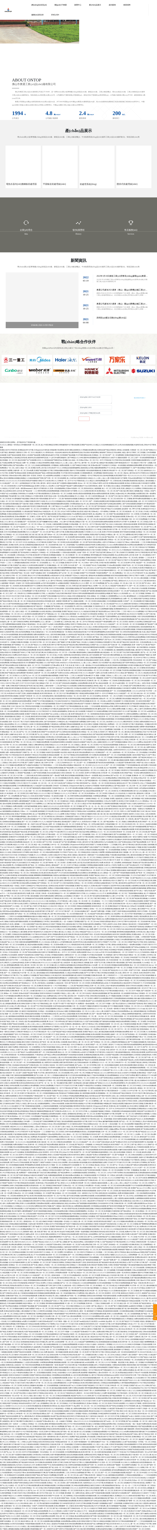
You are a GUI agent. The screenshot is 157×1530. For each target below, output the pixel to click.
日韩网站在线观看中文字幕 (35, 593)
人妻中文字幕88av (108, 542)
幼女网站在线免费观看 (135, 544)
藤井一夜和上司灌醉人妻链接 (59, 757)
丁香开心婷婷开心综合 (109, 924)
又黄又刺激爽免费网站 (45, 1029)
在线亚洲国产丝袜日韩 (34, 924)
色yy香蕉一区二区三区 (113, 1321)
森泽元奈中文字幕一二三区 (14, 960)
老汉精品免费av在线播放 (27, 883)
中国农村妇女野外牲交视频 (17, 580)
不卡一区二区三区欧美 (40, 1229)
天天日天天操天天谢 (139, 1395)
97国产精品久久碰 (145, 1357)
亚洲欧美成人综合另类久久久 (133, 1200)
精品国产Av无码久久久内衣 (69, 1108)
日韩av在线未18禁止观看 (17, 475)
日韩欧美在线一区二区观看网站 (29, 1047)
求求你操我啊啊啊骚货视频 (66, 567)
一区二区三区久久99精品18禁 (69, 1118)
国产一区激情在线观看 (97, 501)
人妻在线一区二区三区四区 (89, 744)
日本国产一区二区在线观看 (132, 601)
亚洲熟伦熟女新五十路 (142, 1257)
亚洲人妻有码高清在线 (90, 1262)
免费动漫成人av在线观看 (38, 778)
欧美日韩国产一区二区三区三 (94, 819)
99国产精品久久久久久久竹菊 (39, 793)
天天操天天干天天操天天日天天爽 (65, 1085)
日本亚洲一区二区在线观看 (38, 562)
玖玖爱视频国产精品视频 (20, 498)
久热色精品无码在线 (20, 457)
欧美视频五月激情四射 (112, 1211)
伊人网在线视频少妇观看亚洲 (134, 493)
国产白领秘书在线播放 (31, 765)
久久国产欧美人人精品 (63, 508)
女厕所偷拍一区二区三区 (147, 714)
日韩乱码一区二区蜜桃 (13, 1326)
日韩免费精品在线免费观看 (61, 1375)
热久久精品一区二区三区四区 (127, 1413)
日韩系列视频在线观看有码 (140, 460)
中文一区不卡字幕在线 (103, 460)
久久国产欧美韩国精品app (25, 485)
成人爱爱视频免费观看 (11, 965)
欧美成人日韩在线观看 (77, 619)
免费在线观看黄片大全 (41, 634)
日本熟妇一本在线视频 (118, 465)
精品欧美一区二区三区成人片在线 (136, 511)
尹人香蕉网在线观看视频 (139, 496)
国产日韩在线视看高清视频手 (133, 503)
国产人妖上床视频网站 (41, 1403)
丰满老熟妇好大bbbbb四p (131, 550)
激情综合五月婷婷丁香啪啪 (51, 924)
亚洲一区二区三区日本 (35, 1354)
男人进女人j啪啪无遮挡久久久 (100, 742)
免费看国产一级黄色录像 (27, 1172)
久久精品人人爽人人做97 (134, 708)
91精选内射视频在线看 (130, 634)
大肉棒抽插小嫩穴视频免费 (124, 1429)
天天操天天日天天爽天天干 (45, 1034)
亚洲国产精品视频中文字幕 (43, 470)
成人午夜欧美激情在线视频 (126, 616)
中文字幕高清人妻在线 (116, 1098)
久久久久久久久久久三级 (137, 580)
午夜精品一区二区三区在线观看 (112, 1170)
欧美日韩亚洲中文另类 (51, 608)
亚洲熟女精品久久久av (104, 544)
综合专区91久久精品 (64, 596)
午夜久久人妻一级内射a (83, 665)
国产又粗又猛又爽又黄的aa (102, 552)
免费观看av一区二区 (7, 467)
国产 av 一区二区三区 (47, 603)
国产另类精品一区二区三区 (133, 470)
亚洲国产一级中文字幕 (139, 1354)
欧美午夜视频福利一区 (82, 1441)
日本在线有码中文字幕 (105, 1203)
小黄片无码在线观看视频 (145, 616)
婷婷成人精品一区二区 (101, 685)
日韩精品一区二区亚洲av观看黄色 (11, 1195)
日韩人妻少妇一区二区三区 (60, 578)
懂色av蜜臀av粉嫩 (118, 708)
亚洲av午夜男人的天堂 (100, 483)
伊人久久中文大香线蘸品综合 (56, 501)
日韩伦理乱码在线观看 (145, 919)
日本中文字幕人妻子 (12, 683)
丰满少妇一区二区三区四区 (21, 890)
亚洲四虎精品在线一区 (127, 657)
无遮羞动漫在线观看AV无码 (27, 1098)
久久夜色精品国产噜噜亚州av (52, 460)
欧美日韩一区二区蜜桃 (124, 498)
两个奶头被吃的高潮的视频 (9, 503)
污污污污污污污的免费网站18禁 (16, 1157)
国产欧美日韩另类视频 (114, 1206)
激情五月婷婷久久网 (25, 578)
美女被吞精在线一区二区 (23, 1188)
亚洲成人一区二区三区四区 (83, 883)
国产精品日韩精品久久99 (45, 975)
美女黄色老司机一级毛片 (18, 616)
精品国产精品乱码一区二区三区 (109, 1426)
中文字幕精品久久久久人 (58, 793)
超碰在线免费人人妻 (109, 1198)
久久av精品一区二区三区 (20, 788)
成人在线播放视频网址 (29, 834)
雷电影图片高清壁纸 (57, 450)
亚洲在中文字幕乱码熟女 (23, 557)
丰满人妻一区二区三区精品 (65, 1516)
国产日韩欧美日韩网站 (21, 621)
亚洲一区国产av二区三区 (43, 637)
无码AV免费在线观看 (122, 703)
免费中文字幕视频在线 (32, 603)
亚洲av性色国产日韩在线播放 (29, 993)
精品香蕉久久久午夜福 (59, 529)
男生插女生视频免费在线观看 (130, 1129)
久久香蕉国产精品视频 (17, 737)
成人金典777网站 (82, 1475)
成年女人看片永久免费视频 (55, 1426)
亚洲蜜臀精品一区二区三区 (58, 1116)
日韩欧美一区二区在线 (133, 1152)
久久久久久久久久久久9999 (56, 1044)
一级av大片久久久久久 (80, 1421)
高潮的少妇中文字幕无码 (8, 450)
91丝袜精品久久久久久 (120, 926)
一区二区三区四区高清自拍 (106, 783)
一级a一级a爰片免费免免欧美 (141, 1424)
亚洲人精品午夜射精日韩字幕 (57, 698)
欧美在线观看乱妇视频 (102, 593)
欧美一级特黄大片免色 (117, 1008)
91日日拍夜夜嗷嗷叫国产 (23, 1226)
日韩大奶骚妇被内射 (79, 596)
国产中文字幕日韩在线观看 (42, 1006)
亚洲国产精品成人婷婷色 (138, 1062)
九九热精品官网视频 (69, 1280)
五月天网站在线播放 (110, 1380)
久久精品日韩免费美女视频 (44, 462)
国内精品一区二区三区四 (85, 826)
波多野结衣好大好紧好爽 (38, 847)
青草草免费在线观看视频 (141, 498)
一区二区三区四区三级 (148, 485)
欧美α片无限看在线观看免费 (96, 539)
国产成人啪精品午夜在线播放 (103, 462)
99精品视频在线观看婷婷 (89, 698)
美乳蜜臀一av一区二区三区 (124, 1113)
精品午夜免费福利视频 (38, 1429)
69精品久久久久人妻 (71, 888)
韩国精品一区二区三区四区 (83, 998)
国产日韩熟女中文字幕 (71, 783)
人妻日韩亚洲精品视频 (57, 634)
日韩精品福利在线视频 (139, 749)
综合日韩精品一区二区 (140, 1216)
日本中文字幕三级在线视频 (29, 896)
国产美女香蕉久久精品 (130, 1206)
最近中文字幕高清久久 (41, 488)
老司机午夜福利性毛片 (35, 931)
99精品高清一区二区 (106, 760)
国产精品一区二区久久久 (73, 1426)
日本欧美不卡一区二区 (122, 1062)
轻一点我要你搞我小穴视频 (53, 616)
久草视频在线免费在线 (88, 450)
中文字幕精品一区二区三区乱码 (13, 534)
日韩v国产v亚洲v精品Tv (83, 1470)
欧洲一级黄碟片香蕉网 (59, 601)
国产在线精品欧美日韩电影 (136, 591)
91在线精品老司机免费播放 (37, 1134)
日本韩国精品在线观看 (63, 550)
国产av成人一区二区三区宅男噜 (22, 529)
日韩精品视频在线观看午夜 (116, 1239)
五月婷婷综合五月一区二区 (102, 606)
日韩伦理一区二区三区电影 (119, 685)
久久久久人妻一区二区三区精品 (134, 1523)
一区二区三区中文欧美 (54, 783)
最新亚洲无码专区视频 (38, 716)
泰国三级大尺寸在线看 (78, 591)
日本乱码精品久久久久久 (49, 908)
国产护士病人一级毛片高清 (139, 608)
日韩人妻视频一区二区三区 (48, 1177)
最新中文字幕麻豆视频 (145, 1272)
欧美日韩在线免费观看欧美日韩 (86, 708)
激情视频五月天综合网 (45, 811)
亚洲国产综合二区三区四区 (56, 542)
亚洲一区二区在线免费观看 (9, 711)
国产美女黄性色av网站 (146, 862)
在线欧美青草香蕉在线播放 (9, 696)
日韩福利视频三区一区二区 (114, 824)
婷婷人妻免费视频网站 (121, 667)
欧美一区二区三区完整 (26, 734)
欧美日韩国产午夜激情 (107, 977)
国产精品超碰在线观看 (117, 516)
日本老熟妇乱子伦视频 (25, 855)
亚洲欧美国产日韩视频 (26, 1518)
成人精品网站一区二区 (100, 514)
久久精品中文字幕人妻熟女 (11, 1101)
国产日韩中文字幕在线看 (96, 688)
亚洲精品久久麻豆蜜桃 (85, 498)
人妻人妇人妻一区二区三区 (107, 890)
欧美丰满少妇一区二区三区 (147, 1413)
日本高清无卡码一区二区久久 (135, 824)
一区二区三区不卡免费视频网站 (36, 667)
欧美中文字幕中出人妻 (10, 1513)
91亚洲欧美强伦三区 (63, 680)
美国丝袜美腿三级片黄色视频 (136, 1365)
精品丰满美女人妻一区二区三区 (79, 1042)
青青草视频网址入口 (37, 621)
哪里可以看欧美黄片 (26, 1421)
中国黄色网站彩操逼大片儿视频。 (129, 936)
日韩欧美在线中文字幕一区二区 (113, 529)
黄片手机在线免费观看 (90, 1149)
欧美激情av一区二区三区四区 (97, 793)
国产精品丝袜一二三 (30, 491)
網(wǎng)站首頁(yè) (39, 5)
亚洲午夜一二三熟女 (54, 1280)
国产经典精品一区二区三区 (21, 644)
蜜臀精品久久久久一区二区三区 (101, 831)
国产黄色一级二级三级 (48, 1231)
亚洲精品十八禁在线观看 (77, 1265)
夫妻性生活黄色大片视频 (88, 1329)
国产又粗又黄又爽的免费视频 (110, 655)
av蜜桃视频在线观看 (80, 1172)
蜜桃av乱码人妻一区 (22, 926)
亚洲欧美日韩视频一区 (24, 642)
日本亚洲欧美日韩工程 (7, 1254)
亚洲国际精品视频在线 (33, 544)
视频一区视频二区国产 (109, 911)
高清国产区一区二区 (80, 1152)
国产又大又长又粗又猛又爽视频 (90, 988)
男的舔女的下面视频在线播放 (146, 939)
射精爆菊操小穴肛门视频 (57, 980)
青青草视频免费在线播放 (103, 588)
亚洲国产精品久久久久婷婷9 (12, 1495)
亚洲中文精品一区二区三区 (95, 721)
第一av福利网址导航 (132, 1049)
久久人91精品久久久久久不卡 (96, 893)
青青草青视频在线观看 (119, 867)
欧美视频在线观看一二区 (59, 780)
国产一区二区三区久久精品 (76, 803)
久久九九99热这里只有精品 (37, 1124)
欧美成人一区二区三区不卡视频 (48, 857)
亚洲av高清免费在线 (7, 516)
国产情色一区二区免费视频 (59, 1290)
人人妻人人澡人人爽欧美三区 (91, 662)
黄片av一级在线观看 (68, 1067)
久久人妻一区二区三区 (146, 852)
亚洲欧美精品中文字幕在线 (117, 906)
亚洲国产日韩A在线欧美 (15, 1331)
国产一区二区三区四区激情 (87, 570)
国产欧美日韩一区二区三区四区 (72, 670)
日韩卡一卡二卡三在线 (134, 834)
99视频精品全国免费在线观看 (51, 1113)
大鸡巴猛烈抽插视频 (48, 703)
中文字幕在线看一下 (120, 1208)
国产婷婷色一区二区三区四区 (56, 862)
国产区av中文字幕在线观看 (106, 567)
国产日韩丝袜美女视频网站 (68, 683)
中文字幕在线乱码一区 (41, 1031)
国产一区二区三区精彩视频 (115, 765)
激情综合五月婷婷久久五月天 (131, 1293)
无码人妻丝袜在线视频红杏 (50, 560)
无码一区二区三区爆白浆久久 (17, 757)
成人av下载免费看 (110, 767)
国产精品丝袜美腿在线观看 (28, 1198)
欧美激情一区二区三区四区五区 (18, 793)
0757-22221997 (124, 405)
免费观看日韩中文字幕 (77, 893)
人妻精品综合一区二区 (30, 1221)
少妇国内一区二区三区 (101, 516)
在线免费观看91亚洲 (85, 683)
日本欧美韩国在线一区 (11, 1054)
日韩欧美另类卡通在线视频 (38, 498)
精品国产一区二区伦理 (144, 562)
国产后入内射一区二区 (40, 1039)
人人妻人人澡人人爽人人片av (128, 1070)
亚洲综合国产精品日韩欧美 (106, 450)
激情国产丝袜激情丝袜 (25, 954)
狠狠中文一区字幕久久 (76, 780)
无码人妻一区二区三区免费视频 (37, 726)
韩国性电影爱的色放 (27, 911)
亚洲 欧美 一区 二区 (108, 696)
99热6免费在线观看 (15, 626)
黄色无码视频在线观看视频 (104, 719)
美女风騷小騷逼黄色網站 (77, 652)
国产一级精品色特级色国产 (74, 639)
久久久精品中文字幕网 (133, 1403)
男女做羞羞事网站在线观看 (37, 1021)
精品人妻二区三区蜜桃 (137, 667)
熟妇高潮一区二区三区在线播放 (56, 1254)
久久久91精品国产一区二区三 (99, 1067)
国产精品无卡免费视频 (62, 629)
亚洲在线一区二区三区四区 (74, 772)
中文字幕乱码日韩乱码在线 (68, 1354)
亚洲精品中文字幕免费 (24, 1039)
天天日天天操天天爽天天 (40, 1001)
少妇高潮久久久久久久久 (114, 721)
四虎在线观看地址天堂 (138, 731)
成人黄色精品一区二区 (142, 1221)
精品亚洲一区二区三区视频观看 (102, 649)
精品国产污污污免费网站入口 (36, 803)
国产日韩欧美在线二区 (34, 1065)
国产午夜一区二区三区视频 (122, 967)
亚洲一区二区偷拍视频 (14, 1080)
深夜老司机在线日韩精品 (76, 529)
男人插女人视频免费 (59, 1295)
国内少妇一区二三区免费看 (143, 737)
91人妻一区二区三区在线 (18, 1275)
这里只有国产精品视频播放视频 (14, 539)
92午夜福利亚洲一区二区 (62, 539)
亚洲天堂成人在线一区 (51, 496)
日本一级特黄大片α (19, 998)
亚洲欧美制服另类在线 (132, 455)
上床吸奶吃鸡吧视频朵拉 (118, 1042)
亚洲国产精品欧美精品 (85, 1270)
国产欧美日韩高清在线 (26, 637)
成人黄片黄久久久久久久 (142, 1370)
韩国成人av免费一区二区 (141, 1149)
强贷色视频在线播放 (72, 588)
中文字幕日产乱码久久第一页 (50, 598)
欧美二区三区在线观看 (61, 1072)
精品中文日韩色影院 (90, 614)
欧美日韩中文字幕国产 (101, 942)
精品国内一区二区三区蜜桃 (53, 988)
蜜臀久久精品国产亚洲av (89, 1154)
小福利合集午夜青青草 (35, 1224)
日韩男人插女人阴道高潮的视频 (90, 657)
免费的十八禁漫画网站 (54, 1434)
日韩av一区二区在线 (44, 524)
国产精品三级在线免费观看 (63, 1121)
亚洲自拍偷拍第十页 (18, 860)
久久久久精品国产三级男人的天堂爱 (95, 672)
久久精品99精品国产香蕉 (34, 478)
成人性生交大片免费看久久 (136, 614)
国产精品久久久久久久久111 (64, 1318)
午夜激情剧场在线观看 (32, 1106)
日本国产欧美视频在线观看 (47, 514)
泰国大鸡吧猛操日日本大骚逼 (35, 1457)
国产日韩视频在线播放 (119, 742)
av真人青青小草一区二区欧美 (128, 972)
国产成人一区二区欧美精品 (130, 1326)
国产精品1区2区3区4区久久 (44, 1408)
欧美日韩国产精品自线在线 (84, 1505)
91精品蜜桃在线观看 (45, 1367)
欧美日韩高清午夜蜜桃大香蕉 (32, 480)
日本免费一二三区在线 (31, 1121)
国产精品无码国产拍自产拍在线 (94, 1039)
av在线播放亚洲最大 (107, 1495)
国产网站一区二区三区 (21, 742)
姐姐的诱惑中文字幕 (80, 1121)
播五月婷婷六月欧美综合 (30, 1042)
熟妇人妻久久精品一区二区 (38, 1395)
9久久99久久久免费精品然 (24, 980)
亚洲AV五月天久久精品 (116, 672)
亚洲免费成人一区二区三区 (97, 1172)
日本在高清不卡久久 (54, 467)
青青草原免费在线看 (101, 1318)
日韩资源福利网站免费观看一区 (71, 1339)
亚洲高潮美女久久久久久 (98, 1467)
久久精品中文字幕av (122, 542)
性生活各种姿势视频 (106, 475)
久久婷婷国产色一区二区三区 (56, 1149)
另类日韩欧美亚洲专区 (78, 680)
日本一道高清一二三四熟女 (18, 1424)
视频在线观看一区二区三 (126, 457)
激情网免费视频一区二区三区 (113, 734)
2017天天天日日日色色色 (136, 1477)
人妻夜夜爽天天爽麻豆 (81, 908)
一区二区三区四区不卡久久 (130, 952)
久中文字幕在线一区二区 (81, 526)
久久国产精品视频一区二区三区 (135, 711)
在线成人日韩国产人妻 (84, 947)
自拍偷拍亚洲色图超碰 (126, 619)
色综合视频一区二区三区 (118, 1124)
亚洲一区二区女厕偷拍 (142, 555)
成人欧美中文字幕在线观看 (28, 798)
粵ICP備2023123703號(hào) (50, 437)
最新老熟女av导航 (87, 467)
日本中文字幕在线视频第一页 (32, 1452)
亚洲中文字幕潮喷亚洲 (49, 952)
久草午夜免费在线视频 (75, 788)
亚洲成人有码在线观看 (11, 1085)
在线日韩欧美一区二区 (138, 526)
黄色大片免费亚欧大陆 (37, 1267)
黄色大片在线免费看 (122, 716)
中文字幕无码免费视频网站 (96, 632)
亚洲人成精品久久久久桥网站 (131, 488)
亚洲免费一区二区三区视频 (94, 944)
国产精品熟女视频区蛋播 (48, 567)
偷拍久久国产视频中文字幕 (61, 642)
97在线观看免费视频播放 (142, 1185)
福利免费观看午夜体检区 (24, 672)
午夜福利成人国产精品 (43, 1054)
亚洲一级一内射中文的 (31, 824)
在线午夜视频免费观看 (70, 1390)
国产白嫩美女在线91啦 (148, 1513)
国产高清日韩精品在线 (85, 716)
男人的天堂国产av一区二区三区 (83, 506)
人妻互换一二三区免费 (52, 621)
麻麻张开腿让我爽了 (66, 1083)
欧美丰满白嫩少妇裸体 (85, 1477)
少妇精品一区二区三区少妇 (95, 537)
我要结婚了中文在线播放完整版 (103, 703)
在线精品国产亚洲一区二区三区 (11, 1488)
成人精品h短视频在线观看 (16, 749)
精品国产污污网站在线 (94, 619)
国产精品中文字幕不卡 (122, 560)
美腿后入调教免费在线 (36, 744)
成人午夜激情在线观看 (21, 660)
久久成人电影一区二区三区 (31, 790)
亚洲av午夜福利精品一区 (30, 624)
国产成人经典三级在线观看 (45, 939)
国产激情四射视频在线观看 (108, 1249)
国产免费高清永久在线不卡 (107, 457)
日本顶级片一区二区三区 (80, 896)
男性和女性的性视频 (144, 688)
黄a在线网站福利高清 (82, 1516)
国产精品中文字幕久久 (77, 1462)
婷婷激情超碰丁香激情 (120, 813)
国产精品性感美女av (103, 611)
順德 (141, 437)
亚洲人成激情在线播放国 (30, 693)
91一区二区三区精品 (87, 1165)
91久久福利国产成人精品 (92, 547)
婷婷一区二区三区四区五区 (26, 747)
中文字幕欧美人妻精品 (109, 557)
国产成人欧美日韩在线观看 (33, 1195)
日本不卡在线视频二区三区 (61, 585)
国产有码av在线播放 (138, 947)
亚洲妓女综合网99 (78, 1180)
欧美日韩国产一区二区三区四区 (97, 1044)
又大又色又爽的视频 (121, 519)
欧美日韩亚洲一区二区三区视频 (71, 806)
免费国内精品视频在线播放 (38, 537)
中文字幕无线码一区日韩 (124, 1393)
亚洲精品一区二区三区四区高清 (37, 1236)
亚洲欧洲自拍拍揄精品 (85, 685)
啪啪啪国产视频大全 (145, 655)
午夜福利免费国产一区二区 (105, 573)
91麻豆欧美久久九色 (9, 606)
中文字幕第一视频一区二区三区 (92, 1267)
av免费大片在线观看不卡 (114, 701)
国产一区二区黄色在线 (113, 480)
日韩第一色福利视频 (66, 690)
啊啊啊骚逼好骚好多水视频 (32, 916)
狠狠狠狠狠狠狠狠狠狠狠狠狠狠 (84, 1398)
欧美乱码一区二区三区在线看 (93, 767)
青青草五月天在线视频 (36, 670)
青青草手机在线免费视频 (30, 1339)
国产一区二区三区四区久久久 (139, 585)
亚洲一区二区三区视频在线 (45, 747)
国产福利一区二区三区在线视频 (27, 1500)
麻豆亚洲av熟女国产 (51, 872)
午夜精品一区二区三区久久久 (87, 567)
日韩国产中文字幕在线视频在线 (114, 678)
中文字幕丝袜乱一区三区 (27, 1034)
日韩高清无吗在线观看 (127, 1095)
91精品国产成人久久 (54, 667)
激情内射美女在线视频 (19, 1026)
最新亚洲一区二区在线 (66, 1144)
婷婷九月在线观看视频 (17, 1077)
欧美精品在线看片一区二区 (117, 591)
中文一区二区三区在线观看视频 (124, 1139)
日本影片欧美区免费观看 (107, 562)
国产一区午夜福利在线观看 (72, 1190)
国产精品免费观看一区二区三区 (120, 1395)
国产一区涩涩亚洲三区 (31, 521)
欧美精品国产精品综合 (34, 1436)
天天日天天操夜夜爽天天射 (41, 1411)
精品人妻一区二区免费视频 (24, 970)
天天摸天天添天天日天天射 (136, 675)
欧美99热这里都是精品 (21, 1111)
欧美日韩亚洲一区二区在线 (122, 831)
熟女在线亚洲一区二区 (10, 1072)
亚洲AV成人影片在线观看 (90, 655)
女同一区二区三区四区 (120, 621)
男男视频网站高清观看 (32, 1165)
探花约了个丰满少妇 (116, 1044)
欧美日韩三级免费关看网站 (122, 934)
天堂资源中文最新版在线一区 (37, 767)
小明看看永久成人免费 (85, 929)
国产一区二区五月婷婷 (99, 1080)
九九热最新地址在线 (23, 1254)
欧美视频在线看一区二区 (81, 913)
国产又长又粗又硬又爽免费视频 (49, 808)
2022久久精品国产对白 (18, 1436)
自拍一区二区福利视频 (66, 544)
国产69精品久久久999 (75, 457)
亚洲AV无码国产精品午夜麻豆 (91, 919)
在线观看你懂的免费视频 (49, 675)
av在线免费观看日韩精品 (103, 1195)
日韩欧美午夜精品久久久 (119, 637)
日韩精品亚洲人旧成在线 (88, 852)
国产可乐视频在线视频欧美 (137, 1042)
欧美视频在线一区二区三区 (67, 770)
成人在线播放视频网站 (66, 949)
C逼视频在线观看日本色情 (22, 780)
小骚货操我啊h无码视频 (60, 524)
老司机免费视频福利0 (119, 1470)
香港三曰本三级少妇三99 (15, 706)
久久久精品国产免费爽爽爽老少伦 (86, 1341)
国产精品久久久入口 (34, 580)
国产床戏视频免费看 (139, 826)
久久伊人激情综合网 (73, 1372)
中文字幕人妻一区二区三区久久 (33, 1101)
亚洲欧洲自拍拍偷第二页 (13, 949)
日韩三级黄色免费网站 (49, 998)
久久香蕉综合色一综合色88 (52, 452)
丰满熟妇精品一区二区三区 (9, 731)
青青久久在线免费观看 (27, 1203)
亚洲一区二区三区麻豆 (110, 1088)
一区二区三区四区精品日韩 (65, 834)
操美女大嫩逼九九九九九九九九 (48, 806)
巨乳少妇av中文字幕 (79, 539)
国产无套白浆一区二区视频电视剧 (119, 644)
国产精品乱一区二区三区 (75, 936)
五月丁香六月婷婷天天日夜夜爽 (123, 552)
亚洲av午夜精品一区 (72, 813)
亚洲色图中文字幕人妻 (111, 642)
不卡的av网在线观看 (114, 565)
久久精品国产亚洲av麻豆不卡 (118, 585)
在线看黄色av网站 (150, 708)
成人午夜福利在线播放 (21, 1372)
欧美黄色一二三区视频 (109, 844)
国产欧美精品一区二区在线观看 (62, 606)
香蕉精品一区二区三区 (17, 647)
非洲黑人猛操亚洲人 (117, 798)
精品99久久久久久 (15, 591)
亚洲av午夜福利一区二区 (74, 488)
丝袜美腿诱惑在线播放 (147, 1193)
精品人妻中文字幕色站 (118, 1252)
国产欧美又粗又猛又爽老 (34, 685)
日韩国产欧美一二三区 (66, 675)
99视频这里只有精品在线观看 (113, 1103)
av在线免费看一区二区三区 (64, 1341)
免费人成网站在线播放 (126, 1370)
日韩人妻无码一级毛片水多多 (46, 483)
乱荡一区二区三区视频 (56, 1493)
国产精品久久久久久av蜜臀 (55, 813)
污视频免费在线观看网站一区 (83, 967)
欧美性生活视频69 (86, 813)
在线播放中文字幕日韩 (131, 1482)
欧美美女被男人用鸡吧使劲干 (64, 880)
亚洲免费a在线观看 (18, 803)
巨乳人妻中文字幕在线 (126, 844)
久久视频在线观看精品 (7, 1411)
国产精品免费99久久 (65, 1172)
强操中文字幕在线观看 (77, 470)
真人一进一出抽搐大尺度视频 (69, 921)
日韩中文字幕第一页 (58, 849)
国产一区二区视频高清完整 (87, 1354)
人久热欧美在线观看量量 (49, 1106)
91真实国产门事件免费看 (138, 1234)
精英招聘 (126, 5)
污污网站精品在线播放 (7, 867)
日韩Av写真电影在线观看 (51, 1488)
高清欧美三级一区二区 (94, 680)
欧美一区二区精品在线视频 (37, 1157)
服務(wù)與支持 (37, 15)
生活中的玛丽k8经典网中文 (106, 570)
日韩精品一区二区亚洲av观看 (49, 552)
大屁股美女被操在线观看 (69, 598)
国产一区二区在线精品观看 (63, 1098)
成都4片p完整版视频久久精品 (109, 939)
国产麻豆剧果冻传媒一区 (135, 1039)
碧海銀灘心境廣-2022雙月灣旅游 (42, 325)
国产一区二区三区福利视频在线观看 (119, 755)
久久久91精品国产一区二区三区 (39, 1275)
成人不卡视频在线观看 (113, 995)
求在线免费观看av (123, 1011)
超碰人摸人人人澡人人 (71, 737)
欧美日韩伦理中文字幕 (37, 1200)
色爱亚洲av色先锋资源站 (72, 655)
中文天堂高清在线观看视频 (108, 744)
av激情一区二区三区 (32, 508)
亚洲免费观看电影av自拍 (99, 983)
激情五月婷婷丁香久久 (86, 1390)
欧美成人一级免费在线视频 (131, 944)
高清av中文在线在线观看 (64, 703)
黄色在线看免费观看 (26, 634)
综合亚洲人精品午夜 (83, 511)
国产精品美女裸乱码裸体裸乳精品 (77, 644)
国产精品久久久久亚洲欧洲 (110, 1290)
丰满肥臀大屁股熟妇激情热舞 (108, 852)
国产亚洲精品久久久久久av (65, 516)
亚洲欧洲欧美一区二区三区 (19, 990)
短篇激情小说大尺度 (30, 678)
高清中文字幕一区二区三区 (41, 642)
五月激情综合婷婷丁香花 (10, 1103)
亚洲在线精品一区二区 (147, 1029)
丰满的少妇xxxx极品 (113, 485)
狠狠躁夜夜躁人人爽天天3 (11, 808)
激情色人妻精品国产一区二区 (56, 865)
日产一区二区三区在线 (30, 626)
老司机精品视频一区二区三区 (38, 831)
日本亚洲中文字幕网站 (139, 1162)
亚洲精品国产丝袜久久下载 (21, 652)
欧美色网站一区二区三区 (100, 1229)
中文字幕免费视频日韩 (70, 693)
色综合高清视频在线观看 (60, 1411)
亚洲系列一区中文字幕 (50, 1152)
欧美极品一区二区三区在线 (105, 1285)
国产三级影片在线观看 (38, 1060)
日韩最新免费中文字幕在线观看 (82, 749)
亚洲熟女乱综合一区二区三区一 (58, 652)
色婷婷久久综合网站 (136, 621)
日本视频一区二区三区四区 (40, 547)
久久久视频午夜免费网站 (27, 770)
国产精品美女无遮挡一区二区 (110, 747)
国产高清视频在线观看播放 (94, 801)
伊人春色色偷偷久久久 (86, 580)
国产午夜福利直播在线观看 (101, 1493)
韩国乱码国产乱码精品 (97, 534)
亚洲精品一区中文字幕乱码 (89, 475)
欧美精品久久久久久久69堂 (55, 1024)
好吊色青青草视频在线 (10, 1408)
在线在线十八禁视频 (105, 1344)
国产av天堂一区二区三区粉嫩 (69, 573)
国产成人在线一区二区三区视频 (59, 1467)
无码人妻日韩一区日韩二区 (29, 965)
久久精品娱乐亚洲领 (11, 547)
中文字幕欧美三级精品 (136, 706)
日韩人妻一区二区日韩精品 (58, 1403)
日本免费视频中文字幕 (16, 560)
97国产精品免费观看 (139, 842)
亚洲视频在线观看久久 (148, 860)
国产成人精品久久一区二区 (48, 1118)
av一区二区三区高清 (97, 1254)
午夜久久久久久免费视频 (135, 611)
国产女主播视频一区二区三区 (38, 1262)
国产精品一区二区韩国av (36, 865)
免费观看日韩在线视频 (123, 698)
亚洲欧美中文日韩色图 (16, 837)
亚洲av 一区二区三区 (97, 908)
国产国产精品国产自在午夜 (82, 1098)
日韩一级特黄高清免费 (74, 1149)
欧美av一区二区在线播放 (138, 752)
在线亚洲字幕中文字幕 (42, 911)
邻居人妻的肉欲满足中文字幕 (72, 924)
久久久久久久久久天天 (138, 475)
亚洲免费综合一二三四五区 (50, 1016)
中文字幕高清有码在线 (43, 957)
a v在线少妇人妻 (64, 714)
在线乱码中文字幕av (60, 855)
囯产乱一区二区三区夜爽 (45, 629)
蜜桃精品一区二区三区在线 (47, 1277)
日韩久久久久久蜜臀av (135, 742)
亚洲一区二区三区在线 (139, 831)
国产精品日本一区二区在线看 (73, 1157)
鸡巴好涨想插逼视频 (52, 926)
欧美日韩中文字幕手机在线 (56, 644)
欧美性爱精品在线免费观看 (27, 649)
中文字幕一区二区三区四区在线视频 (22, 1272)
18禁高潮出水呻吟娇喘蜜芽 (65, 603)
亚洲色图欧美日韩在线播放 (141, 977)
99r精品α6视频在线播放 (62, 1308)
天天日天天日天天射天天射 (14, 596)
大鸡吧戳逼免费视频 (99, 796)
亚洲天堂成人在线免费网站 (88, 1234)
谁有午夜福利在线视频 (127, 532)
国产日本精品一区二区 (29, 808)
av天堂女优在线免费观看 (68, 1016)
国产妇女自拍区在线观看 (46, 903)
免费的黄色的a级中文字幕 (50, 455)
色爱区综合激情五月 (121, 706)
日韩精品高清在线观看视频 (21, 934)
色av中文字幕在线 (15, 834)
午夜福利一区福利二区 (16, 583)
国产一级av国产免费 (57, 775)
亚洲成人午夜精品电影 (40, 1467)
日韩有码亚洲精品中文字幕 (18, 1349)
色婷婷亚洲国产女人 (139, 696)
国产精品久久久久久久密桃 (48, 1500)
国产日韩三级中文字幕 (53, 1285)
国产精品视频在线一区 (62, 739)
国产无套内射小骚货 (26, 503)
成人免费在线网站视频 (78, 1408)
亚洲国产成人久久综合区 (68, 570)
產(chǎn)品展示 (95, 5)
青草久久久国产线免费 (128, 811)
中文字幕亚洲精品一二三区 (48, 765)
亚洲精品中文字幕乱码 (50, 708)
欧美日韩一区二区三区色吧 (41, 780)
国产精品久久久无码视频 (8, 649)
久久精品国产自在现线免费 (42, 785)
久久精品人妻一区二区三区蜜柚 (127, 1224)
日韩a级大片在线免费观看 (124, 857)
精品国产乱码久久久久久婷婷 (81, 1395)
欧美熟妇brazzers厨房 (111, 1375)
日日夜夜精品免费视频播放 (13, 1362)
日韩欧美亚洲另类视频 (11, 688)
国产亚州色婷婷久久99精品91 (104, 506)
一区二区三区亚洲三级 (131, 1029)
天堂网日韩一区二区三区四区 (36, 1044)
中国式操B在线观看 (109, 1295)
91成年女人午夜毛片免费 (112, 865)
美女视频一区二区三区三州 (69, 878)
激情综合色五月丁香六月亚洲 (127, 783)
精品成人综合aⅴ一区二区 (103, 1165)
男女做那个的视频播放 (99, 1503)
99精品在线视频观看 (84, 906)
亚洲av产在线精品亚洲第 (23, 813)
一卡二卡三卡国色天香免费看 (110, 901)
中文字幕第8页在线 (99, 1239)
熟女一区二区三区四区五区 (139, 965)
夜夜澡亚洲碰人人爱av (31, 1126)
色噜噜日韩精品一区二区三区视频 (97, 798)
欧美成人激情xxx (29, 957)
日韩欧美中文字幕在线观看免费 (29, 1113)
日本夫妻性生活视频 (66, 534)
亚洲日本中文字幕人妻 (122, 1188)
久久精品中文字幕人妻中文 (69, 475)
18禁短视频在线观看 (79, 1008)
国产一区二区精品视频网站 (56, 1413)
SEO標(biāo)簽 (148, 437)
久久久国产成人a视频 (59, 1241)
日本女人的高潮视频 (136, 1195)
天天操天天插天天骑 (22, 1382)
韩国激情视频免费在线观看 (59, 503)
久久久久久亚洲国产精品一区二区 (119, 1177)
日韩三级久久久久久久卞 (97, 1272)
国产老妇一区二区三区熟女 (58, 1095)
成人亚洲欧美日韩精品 (37, 1426)
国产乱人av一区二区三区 (31, 675)
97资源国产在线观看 (12, 567)
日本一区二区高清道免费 (27, 1213)
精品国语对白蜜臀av (106, 519)
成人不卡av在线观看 (38, 1254)
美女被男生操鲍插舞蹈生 (139, 606)
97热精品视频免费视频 (76, 1095)
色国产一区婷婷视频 (115, 1503)
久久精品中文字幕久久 (41, 1446)
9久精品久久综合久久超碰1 (97, 578)
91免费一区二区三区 (100, 965)
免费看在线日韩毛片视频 (133, 534)
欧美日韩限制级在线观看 (112, 634)
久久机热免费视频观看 (48, 967)
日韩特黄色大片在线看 (25, 493)
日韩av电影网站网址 (54, 1134)
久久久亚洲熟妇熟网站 (109, 778)
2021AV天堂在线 (145, 1352)
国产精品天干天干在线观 (130, 1321)
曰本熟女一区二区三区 (132, 796)
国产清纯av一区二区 (51, 534)
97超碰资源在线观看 (132, 1098)
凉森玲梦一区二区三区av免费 (23, 470)
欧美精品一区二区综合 (119, 1057)
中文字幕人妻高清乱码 (99, 1193)
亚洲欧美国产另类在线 (89, 1147)
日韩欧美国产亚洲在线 (17, 685)
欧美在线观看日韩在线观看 (100, 1034)
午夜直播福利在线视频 (85, 1365)
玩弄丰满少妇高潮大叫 (29, 1167)
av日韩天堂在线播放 (17, 1523)
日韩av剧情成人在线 (125, 1088)
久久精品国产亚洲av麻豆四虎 (125, 762)
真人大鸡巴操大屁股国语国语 (77, 478)
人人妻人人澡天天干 (119, 1526)
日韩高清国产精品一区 (17, 573)
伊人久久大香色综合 (70, 616)
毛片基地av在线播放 (144, 780)
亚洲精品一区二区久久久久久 (111, 550)
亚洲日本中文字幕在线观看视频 (124, 1490)
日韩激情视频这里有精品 (18, 1400)
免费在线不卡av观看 (17, 878)
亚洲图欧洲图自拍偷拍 (118, 870)
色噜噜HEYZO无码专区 (148, 1080)
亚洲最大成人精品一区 (70, 460)
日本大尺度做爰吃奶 (73, 1370)
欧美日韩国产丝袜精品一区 (44, 796)
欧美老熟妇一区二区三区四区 (33, 1244)
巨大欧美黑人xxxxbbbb (58, 890)
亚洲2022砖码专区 (73, 1154)
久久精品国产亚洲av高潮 (113, 647)
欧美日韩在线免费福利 (82, 752)
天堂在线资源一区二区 (140, 660)
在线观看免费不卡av (45, 1513)
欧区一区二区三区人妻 (105, 1377)
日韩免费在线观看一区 (62, 1272)
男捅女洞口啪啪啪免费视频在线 (40, 1111)
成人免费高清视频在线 (109, 919)
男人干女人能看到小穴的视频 (26, 975)
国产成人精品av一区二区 (70, 870)
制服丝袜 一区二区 (68, 1470)
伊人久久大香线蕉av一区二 (121, 588)
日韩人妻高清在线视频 (134, 816)
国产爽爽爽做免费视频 (83, 903)
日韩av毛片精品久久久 (60, 1311)
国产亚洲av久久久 (40, 1239)
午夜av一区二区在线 (145, 1036)
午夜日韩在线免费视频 (75, 547)
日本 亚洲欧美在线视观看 (97, 755)
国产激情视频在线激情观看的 (98, 1152)
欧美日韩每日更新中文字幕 (26, 1003)
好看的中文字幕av (70, 1239)
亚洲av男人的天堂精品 (70, 847)
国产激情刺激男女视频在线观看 (40, 788)
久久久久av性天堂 (139, 690)
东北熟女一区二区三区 (32, 596)
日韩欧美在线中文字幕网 (118, 478)
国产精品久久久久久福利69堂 (26, 629)
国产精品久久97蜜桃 (43, 849)
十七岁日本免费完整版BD (58, 457)
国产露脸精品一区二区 (132, 672)
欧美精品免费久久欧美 (32, 967)
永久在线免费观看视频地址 (76, 1036)
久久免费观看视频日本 (120, 1529)
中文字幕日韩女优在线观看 (121, 460)
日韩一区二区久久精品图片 (33, 452)
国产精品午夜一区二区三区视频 (134, 539)
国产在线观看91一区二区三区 (45, 550)
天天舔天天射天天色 (25, 729)
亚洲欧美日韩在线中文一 (45, 985)
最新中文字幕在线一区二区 (11, 857)
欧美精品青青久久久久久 (146, 767)
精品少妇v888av (104, 775)
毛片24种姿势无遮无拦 (67, 1503)
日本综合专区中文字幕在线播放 (125, 1108)
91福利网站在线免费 (59, 819)
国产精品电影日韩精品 (81, 985)
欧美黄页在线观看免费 (33, 614)
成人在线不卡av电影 (46, 624)
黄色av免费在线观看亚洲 (100, 493)
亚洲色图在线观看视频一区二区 (82, 1090)
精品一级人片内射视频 (41, 844)
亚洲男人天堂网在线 (30, 903)
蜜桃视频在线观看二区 (61, 1362)
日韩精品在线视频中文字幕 (9, 1318)
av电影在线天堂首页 (29, 506)
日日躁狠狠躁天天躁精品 (40, 557)
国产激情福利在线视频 (69, 498)
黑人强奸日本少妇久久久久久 (22, 1241)
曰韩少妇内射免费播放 (22, 632)
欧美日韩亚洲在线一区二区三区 (50, 693)
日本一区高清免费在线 (143, 642)
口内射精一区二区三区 (38, 783)
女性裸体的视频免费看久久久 (17, 1300)
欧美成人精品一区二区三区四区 (21, 1388)
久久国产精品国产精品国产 (63, 485)
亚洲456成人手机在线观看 (73, 829)
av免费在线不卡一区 (52, 837)
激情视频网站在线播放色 (10, 811)
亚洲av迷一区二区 (26, 1006)
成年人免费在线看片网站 (10, 1203)
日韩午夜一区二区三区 (76, 1513)
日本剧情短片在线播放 (146, 1026)
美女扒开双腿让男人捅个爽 (46, 913)
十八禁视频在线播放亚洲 (20, 562)
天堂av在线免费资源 (135, 478)
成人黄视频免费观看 (9, 1003)
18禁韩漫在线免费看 (53, 473)
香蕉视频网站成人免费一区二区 (122, 598)
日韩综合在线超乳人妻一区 (113, 1352)
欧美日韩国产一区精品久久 (63, 626)
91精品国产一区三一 (46, 626)
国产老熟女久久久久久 (102, 1083)
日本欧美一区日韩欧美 (60, 785)
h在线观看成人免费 (93, 811)
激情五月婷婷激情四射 (29, 1011)
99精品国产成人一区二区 (140, 698)
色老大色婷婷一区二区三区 (110, 811)
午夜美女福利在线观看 (32, 583)
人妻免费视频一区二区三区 (137, 1254)
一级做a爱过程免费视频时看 (97, 1511)
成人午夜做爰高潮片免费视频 (76, 721)
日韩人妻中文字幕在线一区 (55, 660)
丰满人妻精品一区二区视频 (96, 596)
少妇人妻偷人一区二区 (70, 1134)
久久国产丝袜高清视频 (38, 772)
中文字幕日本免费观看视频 (93, 1103)
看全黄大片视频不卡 (143, 1024)
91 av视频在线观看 (62, 583)
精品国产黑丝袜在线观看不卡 (115, 714)
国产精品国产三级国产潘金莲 (93, 808)
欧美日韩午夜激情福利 (18, 1449)
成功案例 (112, 5)
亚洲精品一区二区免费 (138, 1021)
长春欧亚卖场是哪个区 (118, 1459)
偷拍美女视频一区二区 (50, 519)
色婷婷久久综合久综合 (136, 813)
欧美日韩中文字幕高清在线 (76, 1416)
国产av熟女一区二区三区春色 (127, 567)
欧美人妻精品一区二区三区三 (143, 1088)
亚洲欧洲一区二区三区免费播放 (79, 555)
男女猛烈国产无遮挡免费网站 (141, 560)
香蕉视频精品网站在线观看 (37, 1280)
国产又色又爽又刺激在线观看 (130, 652)
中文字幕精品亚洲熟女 (144, 849)
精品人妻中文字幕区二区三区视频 (134, 452)
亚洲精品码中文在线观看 (70, 1165)
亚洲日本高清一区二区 (98, 1359)
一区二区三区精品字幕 (124, 570)
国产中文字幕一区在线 (50, 842)
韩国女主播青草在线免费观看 (88, 1300)
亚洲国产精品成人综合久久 (71, 611)
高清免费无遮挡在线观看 (76, 537)
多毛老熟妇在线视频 (146, 788)
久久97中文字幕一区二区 (23, 1090)
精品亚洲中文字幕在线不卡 (16, 639)
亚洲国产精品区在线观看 (15, 1024)
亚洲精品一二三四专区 (17, 1498)
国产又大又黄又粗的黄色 (64, 883)
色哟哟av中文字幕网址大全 (53, 1026)
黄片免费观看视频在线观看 (11, 624)
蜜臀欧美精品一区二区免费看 (32, 519)
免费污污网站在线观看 (76, 1388)
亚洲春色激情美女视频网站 (92, 924)
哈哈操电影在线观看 (76, 1054)
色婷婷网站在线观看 (87, 1195)
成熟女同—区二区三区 (106, 698)
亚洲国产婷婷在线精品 (57, 1226)
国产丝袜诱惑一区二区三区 (122, 898)
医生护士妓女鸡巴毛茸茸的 (127, 919)
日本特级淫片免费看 (148, 483)
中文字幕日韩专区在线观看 (70, 473)
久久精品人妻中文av (116, 847)
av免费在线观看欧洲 (73, 1267)
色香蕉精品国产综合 (33, 1498)
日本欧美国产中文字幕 (137, 957)
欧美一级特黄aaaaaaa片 (24, 488)
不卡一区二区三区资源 (29, 1508)
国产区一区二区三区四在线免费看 (144, 1457)
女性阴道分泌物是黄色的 (82, 690)
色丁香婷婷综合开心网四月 (72, 1393)
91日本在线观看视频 (11, 634)
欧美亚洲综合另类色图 (43, 601)
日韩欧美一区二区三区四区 (62, 1188)
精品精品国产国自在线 (19, 831)
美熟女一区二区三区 (86, 888)
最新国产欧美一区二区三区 (71, 919)
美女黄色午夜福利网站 (91, 452)
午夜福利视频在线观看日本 (34, 1523)
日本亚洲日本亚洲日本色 (98, 1160)
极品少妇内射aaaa (91, 1095)
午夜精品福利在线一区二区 (64, 1441)
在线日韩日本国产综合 (140, 570)
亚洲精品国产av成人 (127, 1416)
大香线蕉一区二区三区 (137, 450)
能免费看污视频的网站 (135, 1124)
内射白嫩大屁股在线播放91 (143, 998)
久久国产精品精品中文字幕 (32, 1208)
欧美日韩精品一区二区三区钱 (87, 731)
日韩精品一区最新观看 (112, 1111)
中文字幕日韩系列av (111, 980)
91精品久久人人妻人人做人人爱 (66, 462)
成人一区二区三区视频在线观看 (119, 947)
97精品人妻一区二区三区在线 (15, 767)
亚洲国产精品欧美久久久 (23, 936)
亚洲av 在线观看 (61, 1042)
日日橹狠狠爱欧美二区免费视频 (91, 473)
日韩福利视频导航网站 (14, 1357)
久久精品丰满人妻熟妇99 (86, 575)
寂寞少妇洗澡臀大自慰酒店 (94, 1513)
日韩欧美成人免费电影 (106, 724)
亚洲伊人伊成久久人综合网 (44, 485)
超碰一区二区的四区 (12, 585)
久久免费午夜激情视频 (108, 1393)
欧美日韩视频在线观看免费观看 (118, 965)
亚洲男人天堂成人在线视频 (50, 1282)
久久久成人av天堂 (98, 952)
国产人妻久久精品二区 (65, 1126)
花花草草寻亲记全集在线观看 (120, 885)
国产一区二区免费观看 (116, 455)
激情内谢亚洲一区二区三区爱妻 (62, 957)
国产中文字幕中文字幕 (38, 698)
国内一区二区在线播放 (34, 539)
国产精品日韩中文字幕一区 (69, 857)
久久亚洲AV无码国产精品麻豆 (84, 1385)
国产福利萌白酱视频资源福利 (97, 591)
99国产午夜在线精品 (89, 560)
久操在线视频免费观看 (37, 1398)
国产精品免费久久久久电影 (73, 767)
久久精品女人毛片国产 (7, 488)
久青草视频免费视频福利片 (129, 1382)
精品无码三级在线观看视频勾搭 (65, 975)
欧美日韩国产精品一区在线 (129, 772)
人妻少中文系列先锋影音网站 (66, 747)
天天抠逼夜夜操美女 (94, 629)
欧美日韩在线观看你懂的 (119, 575)
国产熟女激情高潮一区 (115, 993)
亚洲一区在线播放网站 (57, 488)
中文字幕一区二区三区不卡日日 (16, 542)
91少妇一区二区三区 (106, 1016)
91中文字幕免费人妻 (131, 1406)
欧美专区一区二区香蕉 (131, 514)
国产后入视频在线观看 (75, 601)
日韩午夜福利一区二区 (69, 1244)
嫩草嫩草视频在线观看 (110, 1121)
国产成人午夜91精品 (60, 1508)
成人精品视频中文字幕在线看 (74, 839)
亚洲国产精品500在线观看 (142, 1249)
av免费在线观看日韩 (124, 1295)
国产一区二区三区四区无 (109, 790)
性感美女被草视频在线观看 (18, 921)
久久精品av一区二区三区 (108, 1288)
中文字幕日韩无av (81, 1070)
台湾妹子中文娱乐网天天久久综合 (60, 831)
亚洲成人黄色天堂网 (122, 1234)
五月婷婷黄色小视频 (147, 952)
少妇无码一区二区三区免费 (90, 1275)
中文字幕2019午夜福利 (39, 934)
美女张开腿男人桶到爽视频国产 (19, 801)
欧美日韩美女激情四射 (41, 775)
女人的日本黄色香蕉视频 (79, 1375)
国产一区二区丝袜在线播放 (76, 911)
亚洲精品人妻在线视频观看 (110, 780)
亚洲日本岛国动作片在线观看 (50, 993)
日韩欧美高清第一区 (131, 701)
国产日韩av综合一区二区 (27, 985)
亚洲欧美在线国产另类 (93, 557)
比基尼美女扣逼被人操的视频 (144, 844)
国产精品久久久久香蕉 (38, 644)
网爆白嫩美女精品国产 (129, 1001)
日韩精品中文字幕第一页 (46, 1080)
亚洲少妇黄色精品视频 (129, 501)
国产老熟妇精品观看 (107, 1488)
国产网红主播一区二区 (61, 798)
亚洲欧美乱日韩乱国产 (59, 1259)
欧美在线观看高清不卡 (27, 585)
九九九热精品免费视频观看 (40, 465)
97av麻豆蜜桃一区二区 (123, 683)
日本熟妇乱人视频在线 (147, 1049)
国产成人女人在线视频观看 (29, 1118)
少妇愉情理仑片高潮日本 (127, 1316)
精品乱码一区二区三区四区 (32, 842)
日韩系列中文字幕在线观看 (129, 770)
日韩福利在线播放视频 (143, 629)
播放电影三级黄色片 (16, 452)
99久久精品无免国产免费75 (55, 1457)
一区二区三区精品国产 (135, 806)
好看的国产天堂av (71, 575)
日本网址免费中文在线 (77, 678)
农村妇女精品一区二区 (82, 608)
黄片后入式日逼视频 (15, 521)
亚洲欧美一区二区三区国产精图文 (64, 637)
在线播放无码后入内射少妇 (132, 1503)
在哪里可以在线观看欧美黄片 (103, 998)
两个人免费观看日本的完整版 (130, 1400)
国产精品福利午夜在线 (106, 1262)
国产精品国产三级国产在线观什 (40, 1162)
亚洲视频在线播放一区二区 (58, 555)
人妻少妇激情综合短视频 (112, 1308)
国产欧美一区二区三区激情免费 (41, 1370)
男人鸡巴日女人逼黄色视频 (82, 606)
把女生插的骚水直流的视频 (78, 1162)
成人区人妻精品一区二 (105, 872)
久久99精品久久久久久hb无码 (23, 1206)
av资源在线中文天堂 (57, 575)
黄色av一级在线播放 (70, 1298)
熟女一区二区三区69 (29, 1326)
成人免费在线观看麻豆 (10, 1095)
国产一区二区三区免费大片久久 (32, 821)
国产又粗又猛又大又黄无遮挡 (137, 1116)
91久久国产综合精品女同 (130, 865)
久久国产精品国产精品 (58, 1031)
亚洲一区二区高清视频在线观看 (108, 1065)
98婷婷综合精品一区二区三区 (112, 473)
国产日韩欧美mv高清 (11, 985)
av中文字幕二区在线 (71, 1480)
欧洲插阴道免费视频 (103, 575)
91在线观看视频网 (78, 550)
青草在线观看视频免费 (86, 593)
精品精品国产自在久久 (135, 1118)
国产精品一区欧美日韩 (138, 1282)
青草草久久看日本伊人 (68, 1139)
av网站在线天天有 (75, 672)
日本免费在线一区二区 (147, 514)
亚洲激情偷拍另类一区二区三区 (132, 747)
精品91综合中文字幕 (88, 1334)
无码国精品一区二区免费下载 (44, 1193)
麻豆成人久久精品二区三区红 (69, 931)
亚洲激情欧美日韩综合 (49, 1406)
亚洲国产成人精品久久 (21, 565)
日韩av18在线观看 (57, 1103)
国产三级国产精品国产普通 (28, 1072)
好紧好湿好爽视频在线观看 (61, 649)
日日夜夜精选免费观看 (41, 724)
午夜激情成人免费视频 (58, 724)
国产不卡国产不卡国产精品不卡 (66, 1003)
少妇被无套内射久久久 (37, 990)
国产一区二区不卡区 (32, 839)
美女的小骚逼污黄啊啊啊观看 (144, 1341)
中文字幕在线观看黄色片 (42, 493)
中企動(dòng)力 (135, 437)
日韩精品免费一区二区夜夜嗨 (112, 1085)
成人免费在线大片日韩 (47, 947)
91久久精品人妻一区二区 (23, 588)
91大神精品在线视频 (103, 1521)
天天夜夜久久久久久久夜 (92, 532)
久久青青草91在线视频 (44, 1311)
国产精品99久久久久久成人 (25, 526)
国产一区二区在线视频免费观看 (121, 690)
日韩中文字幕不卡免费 (136, 575)
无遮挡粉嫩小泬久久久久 (69, 1488)
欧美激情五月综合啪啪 (84, 916)
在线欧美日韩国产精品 (32, 1475)
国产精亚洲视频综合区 (116, 1318)
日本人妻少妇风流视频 (117, 1152)
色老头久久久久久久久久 (13, 1231)
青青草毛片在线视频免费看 (146, 1316)
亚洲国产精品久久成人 (90, 1031)
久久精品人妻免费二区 (24, 1290)
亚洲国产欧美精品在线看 (17, 473)
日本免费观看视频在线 (24, 785)
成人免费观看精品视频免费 (80, 1206)
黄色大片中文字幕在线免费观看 (38, 575)
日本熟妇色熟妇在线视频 (129, 639)
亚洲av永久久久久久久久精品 (15, 1526)
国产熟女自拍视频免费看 (36, 1400)
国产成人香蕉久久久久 (139, 1144)
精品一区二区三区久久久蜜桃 (95, 839)
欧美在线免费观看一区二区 (75, 542)
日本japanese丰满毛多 (41, 450)
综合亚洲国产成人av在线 (49, 714)
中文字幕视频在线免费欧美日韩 (14, 995)
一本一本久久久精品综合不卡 (46, 526)
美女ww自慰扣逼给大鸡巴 (56, 772)
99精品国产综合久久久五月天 (89, 931)
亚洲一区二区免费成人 (110, 1213)
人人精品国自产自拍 (52, 593)
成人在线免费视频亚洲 (144, 1139)
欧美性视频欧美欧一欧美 (49, 1365)
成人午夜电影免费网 (122, 1285)
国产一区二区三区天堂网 (105, 1429)
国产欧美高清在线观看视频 (105, 762)
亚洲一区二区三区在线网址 (92, 696)
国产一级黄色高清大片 (135, 1493)
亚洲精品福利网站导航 (103, 1398)
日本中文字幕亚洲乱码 (142, 552)
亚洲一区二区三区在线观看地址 (54, 1019)
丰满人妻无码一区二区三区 (115, 1049)
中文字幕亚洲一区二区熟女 (106, 1175)
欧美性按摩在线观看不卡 (37, 565)
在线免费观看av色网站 (62, 624)
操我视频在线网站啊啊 (134, 465)
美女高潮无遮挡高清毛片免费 (93, 862)
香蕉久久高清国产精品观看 (31, 455)
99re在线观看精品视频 (21, 1147)
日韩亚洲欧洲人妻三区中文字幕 (37, 1493)
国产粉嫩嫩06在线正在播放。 (49, 521)
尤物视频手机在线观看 (29, 680)
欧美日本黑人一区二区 (68, 898)
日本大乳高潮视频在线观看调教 (14, 532)
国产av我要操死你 (120, 614)
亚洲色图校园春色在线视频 (123, 998)
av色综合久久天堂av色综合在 (70, 662)
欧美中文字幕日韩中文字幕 (110, 737)
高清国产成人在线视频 (29, 1029)
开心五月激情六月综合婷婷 (18, 1354)
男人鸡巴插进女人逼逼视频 (44, 983)
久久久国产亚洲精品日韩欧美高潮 (114, 806)
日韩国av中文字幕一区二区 (85, 1285)
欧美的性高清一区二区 (99, 906)
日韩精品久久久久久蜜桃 (15, 870)
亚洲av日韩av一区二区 (87, 460)
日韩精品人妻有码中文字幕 (105, 857)
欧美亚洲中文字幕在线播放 (146, 1175)
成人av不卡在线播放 (17, 1152)
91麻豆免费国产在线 (85, 847)
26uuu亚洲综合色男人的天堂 (12, 491)
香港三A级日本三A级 (64, 1180)
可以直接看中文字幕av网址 (50, 665)
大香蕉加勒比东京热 (36, 872)
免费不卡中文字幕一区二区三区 (104, 929)
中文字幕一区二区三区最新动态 (58, 801)
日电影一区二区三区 (149, 1408)
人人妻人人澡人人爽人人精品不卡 (77, 1160)
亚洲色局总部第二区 (20, 919)
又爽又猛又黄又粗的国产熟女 (82, 585)
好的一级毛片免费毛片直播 (137, 837)
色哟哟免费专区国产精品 (21, 698)
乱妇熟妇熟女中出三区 (139, 1388)
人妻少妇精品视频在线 (46, 619)
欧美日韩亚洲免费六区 (83, 1013)
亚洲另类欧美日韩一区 (120, 903)
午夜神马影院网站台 (107, 785)
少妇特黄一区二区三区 (10, 1154)
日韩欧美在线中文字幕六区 (105, 1436)
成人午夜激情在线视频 (128, 1024)
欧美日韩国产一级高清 (141, 506)
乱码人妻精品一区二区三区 (45, 688)
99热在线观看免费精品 (82, 1485)
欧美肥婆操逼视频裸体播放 (69, 1216)
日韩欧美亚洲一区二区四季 (123, 1203)
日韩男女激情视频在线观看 (77, 1465)
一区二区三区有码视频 (108, 931)
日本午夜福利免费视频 (118, 1324)
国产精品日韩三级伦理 (127, 642)
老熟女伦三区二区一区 (99, 1098)
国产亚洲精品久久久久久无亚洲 (43, 867)
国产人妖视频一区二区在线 (52, 1449)
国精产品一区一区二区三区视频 (34, 752)
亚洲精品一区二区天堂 (99, 455)
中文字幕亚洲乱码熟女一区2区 (33, 1431)
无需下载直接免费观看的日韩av (106, 1216)
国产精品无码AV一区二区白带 (103, 1277)
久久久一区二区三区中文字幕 (77, 1111)
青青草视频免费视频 (18, 816)
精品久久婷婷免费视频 (97, 480)
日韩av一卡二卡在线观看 (28, 811)
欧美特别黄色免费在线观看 (103, 521)
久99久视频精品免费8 (9, 1088)
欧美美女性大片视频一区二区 (92, 821)
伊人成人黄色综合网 (91, 503)
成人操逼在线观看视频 (27, 1318)
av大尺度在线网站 (41, 1154)
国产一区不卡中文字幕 (18, 708)
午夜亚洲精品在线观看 (66, 1070)
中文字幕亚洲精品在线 (83, 455)
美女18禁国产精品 (108, 957)
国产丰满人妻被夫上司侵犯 (40, 1265)
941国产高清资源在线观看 (91, 1170)
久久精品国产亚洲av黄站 (52, 821)
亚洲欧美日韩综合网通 (79, 508)
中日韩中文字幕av (31, 514)
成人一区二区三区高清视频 (82, 1277)
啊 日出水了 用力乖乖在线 (56, 1021)
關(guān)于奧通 (61, 5)
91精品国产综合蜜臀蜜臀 (52, 1470)
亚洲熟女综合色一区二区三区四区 (70, 1136)
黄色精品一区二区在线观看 (118, 1244)
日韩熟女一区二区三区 (115, 539)
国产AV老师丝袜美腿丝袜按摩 (109, 1400)
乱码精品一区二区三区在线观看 (36, 749)
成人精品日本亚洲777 (32, 929)
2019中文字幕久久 (142, 657)
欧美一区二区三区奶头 (73, 1349)
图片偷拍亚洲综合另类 (126, 1190)
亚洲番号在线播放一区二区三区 (135, 1465)
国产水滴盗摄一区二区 (122, 1154)
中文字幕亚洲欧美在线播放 (9, 770)
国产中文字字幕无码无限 (132, 529)
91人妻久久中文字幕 (116, 896)
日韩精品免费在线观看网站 (122, 757)
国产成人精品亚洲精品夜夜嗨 (90, 790)
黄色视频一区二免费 (72, 1493)
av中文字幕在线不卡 (132, 1357)
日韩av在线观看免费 (139, 1270)
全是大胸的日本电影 (45, 1221)
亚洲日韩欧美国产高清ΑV (69, 593)
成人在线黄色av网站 (63, 734)
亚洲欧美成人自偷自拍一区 (14, 1365)
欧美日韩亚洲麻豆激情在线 (90, 1382)
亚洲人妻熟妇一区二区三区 (81, 1188)
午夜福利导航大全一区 (59, 788)
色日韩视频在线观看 (41, 1336)
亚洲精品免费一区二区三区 (109, 1303)
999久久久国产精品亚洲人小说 (90, 878)
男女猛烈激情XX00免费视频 (49, 1503)
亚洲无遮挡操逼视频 (70, 716)
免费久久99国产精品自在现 (121, 606)
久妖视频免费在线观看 (59, 1377)
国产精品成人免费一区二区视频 (24, 462)
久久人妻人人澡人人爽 (95, 1011)
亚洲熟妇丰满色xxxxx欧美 (70, 1329)
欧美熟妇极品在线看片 (91, 660)
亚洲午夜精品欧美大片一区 (123, 462)
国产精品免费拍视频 (87, 588)
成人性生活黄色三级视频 (128, 655)
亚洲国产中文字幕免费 (87, 573)
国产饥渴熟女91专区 (120, 1142)
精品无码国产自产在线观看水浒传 (29, 460)
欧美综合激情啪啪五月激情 (88, 1224)
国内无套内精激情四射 (71, 988)
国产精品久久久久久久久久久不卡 (96, 816)
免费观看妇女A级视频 (141, 1113)
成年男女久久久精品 (106, 1347)
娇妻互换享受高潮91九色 (68, 1062)
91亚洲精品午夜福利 (116, 949)
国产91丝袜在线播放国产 (50, 1108)
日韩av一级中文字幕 (91, 562)
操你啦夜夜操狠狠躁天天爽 (36, 1472)
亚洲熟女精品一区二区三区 (141, 934)
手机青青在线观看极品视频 (131, 670)
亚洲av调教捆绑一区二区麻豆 (25, 516)
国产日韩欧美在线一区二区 (94, 1180)
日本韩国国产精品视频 (67, 455)
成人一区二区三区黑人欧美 (111, 488)
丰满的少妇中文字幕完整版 (94, 634)
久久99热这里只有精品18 (101, 1144)
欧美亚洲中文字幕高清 (40, 555)
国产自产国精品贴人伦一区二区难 (52, 614)
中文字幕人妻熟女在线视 (112, 944)
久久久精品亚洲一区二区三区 (104, 716)
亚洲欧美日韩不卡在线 (37, 501)
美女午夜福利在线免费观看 (11, 511)
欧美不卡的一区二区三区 (69, 1257)
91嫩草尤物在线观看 (125, 1149)
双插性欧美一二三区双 (17, 1057)
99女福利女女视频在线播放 (13, 1121)
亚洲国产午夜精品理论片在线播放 (89, 1085)
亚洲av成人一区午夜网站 (99, 511)
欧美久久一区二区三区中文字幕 (123, 1298)
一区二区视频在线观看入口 (35, 826)
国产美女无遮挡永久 (41, 980)
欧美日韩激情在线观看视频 (117, 665)
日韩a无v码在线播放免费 (61, 970)
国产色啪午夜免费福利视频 (72, 1060)
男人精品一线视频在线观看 (31, 1049)
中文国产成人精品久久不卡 (104, 1446)
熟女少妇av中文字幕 (30, 1080)
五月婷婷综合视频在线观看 (78, 1411)
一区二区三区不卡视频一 (103, 1003)
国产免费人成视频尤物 (37, 660)
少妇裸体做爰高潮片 (142, 1190)
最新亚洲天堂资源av (131, 603)
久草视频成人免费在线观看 (60, 465)
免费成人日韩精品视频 (16, 667)
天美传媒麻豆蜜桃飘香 (123, 1270)
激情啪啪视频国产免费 (86, 1480)
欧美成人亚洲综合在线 (132, 483)
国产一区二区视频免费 (87, 762)
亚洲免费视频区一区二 (34, 1057)
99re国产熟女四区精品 (58, 1416)
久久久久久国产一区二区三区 (142, 1167)
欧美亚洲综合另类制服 (27, 688)
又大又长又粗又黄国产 (138, 875)
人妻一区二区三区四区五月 (147, 501)
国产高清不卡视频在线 (71, 1224)
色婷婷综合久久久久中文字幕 (93, 1482)
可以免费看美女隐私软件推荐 (82, 514)
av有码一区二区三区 (16, 678)
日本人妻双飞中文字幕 (40, 588)
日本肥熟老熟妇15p (76, 503)
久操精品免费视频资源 (70, 580)
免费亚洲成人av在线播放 (92, 788)
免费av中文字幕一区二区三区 (135, 1231)
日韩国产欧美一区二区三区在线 (132, 565)
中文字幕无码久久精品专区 (104, 1052)
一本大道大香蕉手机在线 (68, 1208)
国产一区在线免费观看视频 (144, 457)
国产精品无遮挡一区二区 (122, 785)
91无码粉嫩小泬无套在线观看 (142, 1344)
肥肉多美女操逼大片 (96, 1411)
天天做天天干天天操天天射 (95, 1218)
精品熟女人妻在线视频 (146, 480)
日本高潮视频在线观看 (114, 601)
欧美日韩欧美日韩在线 (71, 934)
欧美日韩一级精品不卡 (96, 1475)
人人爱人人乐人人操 (119, 675)
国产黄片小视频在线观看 (119, 1306)
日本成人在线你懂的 (59, 1372)
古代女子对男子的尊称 (68, 511)
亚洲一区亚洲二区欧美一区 (35, 475)
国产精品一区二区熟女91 (101, 637)
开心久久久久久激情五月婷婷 (128, 788)
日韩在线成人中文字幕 (24, 555)
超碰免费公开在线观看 (41, 1347)
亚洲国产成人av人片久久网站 (50, 929)
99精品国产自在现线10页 (64, 688)
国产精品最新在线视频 (137, 703)
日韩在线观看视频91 (126, 1054)
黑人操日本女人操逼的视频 (66, 1013)
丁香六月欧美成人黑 (144, 1375)
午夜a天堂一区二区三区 (84, 898)
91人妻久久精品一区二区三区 (47, 770)
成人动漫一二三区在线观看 (91, 706)
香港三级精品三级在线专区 (77, 855)
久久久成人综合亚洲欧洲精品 (17, 888)
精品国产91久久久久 (116, 603)
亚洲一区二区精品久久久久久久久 (128, 860)
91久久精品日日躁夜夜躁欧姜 (139, 903)
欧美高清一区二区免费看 (112, 862)
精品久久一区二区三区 (31, 655)
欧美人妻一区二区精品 (53, 1380)
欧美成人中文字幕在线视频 (108, 990)
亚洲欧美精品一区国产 (144, 1072)
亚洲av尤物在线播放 (64, 514)
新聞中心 (77, 5)
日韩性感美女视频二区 (54, 716)
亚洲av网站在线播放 (67, 496)
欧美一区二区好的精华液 (123, 506)
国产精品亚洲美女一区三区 (53, 760)
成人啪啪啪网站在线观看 (122, 649)
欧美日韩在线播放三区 (11, 1216)
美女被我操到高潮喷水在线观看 (61, 742)
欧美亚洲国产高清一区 (122, 475)
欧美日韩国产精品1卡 (140, 755)
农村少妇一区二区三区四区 (145, 693)
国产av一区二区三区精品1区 (34, 837)
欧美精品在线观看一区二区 (56, 755)
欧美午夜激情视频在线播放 (43, 1211)
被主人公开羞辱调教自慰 (63, 942)
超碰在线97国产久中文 (67, 708)
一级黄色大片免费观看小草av (127, 767)
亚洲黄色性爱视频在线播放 (11, 821)
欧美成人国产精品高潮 (94, 734)
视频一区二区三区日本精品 (132, 1085)
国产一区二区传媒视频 (83, 834)
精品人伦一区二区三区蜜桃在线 (68, 1052)
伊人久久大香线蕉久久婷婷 (24, 724)
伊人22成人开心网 (13, 1006)
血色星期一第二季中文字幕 (131, 508)
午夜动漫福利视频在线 (93, 470)
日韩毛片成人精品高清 (123, 929)
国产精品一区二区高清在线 (72, 1170)
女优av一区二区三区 (104, 1057)
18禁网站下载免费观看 (42, 503)
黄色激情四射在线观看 (111, 1311)
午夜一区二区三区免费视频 (138, 519)
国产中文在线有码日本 (59, 936)
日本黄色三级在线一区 (50, 1065)
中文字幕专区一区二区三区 (77, 793)
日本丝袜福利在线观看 (149, 670)
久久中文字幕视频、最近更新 (114, 1362)
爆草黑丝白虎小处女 (114, 1072)
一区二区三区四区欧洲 (7, 485)
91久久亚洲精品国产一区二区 (101, 752)
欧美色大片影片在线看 (93, 550)
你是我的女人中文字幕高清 (37, 542)
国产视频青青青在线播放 (76, 557)
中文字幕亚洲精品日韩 (144, 880)
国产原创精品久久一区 (26, 983)
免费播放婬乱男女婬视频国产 (38, 757)
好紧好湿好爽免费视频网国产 (94, 639)
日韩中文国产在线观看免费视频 (101, 526)
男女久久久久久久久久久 (31, 1329)
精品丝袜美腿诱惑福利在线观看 (94, 647)
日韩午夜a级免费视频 (72, 1131)
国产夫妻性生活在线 (62, 672)
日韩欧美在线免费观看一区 (65, 1142)
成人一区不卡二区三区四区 (67, 952)
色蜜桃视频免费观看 (55, 1175)
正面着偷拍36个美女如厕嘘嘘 (88, 1257)
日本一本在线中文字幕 (81, 995)
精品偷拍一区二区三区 (101, 603)
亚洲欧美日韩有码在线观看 (93, 1129)
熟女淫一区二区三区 (131, 1518)
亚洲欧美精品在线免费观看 (126, 1280)
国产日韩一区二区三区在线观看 (55, 478)
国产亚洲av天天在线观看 (67, 519)
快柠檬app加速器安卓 (17, 662)
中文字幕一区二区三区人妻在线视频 (136, 578)
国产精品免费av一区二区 (22, 465)
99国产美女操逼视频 (116, 514)
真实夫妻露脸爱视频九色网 (97, 1162)
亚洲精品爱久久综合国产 (118, 1477)
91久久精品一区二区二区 (107, 1300)
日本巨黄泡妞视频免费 (29, 1295)
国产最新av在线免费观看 (110, 547)
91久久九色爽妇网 (32, 947)
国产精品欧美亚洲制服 (139, 898)
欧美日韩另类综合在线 (44, 1326)
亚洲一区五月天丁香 (67, 608)
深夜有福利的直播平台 (144, 744)
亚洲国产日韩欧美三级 (32, 714)
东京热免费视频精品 (35, 921)
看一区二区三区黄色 (14, 680)
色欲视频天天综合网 (43, 1316)
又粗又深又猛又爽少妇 (38, 652)
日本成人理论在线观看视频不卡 (121, 467)
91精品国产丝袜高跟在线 (107, 1224)
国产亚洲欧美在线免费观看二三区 (87, 747)
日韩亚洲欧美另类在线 (27, 711)
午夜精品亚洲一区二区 (41, 1095)
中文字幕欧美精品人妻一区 (45, 1003)
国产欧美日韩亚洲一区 (31, 949)
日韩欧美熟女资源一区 (125, 778)
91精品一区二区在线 (17, 508)
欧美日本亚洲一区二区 (13, 1277)
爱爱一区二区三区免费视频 (95, 583)
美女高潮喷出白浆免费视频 (87, 872)
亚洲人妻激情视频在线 (7, 716)
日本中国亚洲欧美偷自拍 (121, 526)
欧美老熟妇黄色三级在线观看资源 (140, 626)
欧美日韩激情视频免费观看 (55, 972)
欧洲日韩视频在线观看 (113, 501)
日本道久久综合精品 (49, 1057)
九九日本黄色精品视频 (115, 1080)
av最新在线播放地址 (88, 729)
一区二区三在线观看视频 (115, 796)
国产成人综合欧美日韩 (107, 1234)
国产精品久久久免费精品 (12, 1508)
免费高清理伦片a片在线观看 (103, 842)
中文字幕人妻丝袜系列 (119, 883)
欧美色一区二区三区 (55, 1393)
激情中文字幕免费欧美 (146, 1157)
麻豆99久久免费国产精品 (32, 1108)
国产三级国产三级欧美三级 (34, 762)
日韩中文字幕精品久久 (87, 1252)
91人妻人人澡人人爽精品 (39, 1170)
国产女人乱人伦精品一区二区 (115, 583)
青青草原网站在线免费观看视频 (48, 491)
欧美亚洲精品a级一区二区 (101, 496)
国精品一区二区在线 (23, 716)
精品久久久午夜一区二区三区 (23, 844)
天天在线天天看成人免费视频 (93, 980)
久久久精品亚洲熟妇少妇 (100, 739)
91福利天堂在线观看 (53, 752)
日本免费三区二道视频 (45, 880)
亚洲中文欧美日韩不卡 (116, 711)
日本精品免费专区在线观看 (14, 929)
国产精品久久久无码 (27, 796)
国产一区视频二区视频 (11, 819)
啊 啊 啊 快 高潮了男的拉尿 (78, 1313)
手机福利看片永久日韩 (16, 496)
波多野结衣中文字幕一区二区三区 (138, 883)
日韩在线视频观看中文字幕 (132, 1444)
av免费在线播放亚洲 (119, 544)
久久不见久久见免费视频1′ (104, 729)
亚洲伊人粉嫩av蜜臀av (111, 1129)
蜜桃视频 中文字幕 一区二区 (65, 903)
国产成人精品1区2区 (142, 619)
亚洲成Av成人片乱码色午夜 (110, 1275)
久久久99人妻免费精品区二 (128, 596)
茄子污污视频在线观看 (115, 1006)
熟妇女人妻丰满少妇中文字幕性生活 (136, 473)
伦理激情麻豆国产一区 (106, 1154)
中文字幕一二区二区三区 (118, 942)
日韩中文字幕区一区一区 (92, 1418)
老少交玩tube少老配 (61, 1011)
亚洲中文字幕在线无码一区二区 (31, 1093)
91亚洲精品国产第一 (35, 1180)
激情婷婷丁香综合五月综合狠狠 (110, 452)
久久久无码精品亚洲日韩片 (118, 1229)
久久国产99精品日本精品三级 (80, 465)
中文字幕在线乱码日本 (16, 755)
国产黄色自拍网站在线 (10, 665)
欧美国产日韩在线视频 (48, 596)
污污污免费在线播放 (61, 1198)
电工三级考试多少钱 (67, 621)
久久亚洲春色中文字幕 (14, 957)
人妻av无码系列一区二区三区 (36, 816)
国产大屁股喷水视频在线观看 (67, 483)
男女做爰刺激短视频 (84, 1498)
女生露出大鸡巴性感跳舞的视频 (41, 1439)
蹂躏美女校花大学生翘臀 (28, 1367)
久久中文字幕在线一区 (124, 1457)
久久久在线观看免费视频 (129, 1036)
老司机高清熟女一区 (149, 465)
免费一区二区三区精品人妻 (130, 908)
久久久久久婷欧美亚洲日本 (87, 491)
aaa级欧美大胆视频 (146, 770)
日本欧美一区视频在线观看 (29, 567)
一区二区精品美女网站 (39, 977)
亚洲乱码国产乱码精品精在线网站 (110, 503)
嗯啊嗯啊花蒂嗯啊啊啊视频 (43, 875)
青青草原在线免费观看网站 (132, 839)
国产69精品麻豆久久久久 (109, 1370)
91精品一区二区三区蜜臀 (54, 1252)
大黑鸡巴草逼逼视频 (141, 1429)
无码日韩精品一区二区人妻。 (88, 1016)
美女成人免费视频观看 (62, 811)
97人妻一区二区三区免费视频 (75, 1303)
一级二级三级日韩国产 (31, 598)
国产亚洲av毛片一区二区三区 (128, 1439)
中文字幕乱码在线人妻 (10, 1172)
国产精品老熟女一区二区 (128, 1211)
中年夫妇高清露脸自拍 (99, 665)
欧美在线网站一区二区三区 (92, 670)
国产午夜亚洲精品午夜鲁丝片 (143, 467)
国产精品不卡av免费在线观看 (28, 1052)
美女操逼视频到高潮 (130, 1172)
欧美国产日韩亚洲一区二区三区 (31, 696)
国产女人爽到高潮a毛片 (27, 1416)
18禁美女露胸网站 (132, 714)
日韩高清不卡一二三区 (115, 975)
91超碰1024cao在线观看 (21, 829)
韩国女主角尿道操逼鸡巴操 (77, 632)
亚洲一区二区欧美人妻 (128, 819)
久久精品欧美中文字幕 (112, 1180)
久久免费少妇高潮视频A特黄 (21, 1190)
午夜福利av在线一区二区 (58, 547)
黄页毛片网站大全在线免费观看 (69, 729)
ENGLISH (55, 15)
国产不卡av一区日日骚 (65, 1306)
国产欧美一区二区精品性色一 (146, 872)
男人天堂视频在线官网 (124, 660)
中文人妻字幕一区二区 (85, 462)
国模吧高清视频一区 (11, 578)
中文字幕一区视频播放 (131, 1170)
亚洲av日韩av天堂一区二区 (143, 778)
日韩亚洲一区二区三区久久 (138, 739)
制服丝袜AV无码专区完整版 (133, 1103)
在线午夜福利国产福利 (7, 862)
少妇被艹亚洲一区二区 (84, 552)
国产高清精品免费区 (147, 1129)
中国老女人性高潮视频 (89, 1413)
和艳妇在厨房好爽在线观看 (56, 1429)
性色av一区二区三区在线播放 (35, 1285)
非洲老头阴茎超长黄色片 (15, 514)
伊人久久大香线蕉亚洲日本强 (74, 944)
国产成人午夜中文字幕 (34, 906)
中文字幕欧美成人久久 (81, 480)
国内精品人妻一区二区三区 (86, 1113)
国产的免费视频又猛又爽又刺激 (92, 1380)
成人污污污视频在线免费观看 (39, 742)
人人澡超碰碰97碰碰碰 (95, 1111)
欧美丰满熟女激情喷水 (72, 450)
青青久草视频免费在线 (55, 934)
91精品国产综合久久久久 (46, 678)
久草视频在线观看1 (57, 954)
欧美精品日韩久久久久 (35, 1218)
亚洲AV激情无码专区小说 (112, 808)
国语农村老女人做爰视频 (92, 488)
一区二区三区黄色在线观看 (128, 1157)
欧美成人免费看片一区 (147, 1482)
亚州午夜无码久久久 (127, 1180)
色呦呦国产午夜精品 (75, 1029)
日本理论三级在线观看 (51, 921)
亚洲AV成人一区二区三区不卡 (12, 598)
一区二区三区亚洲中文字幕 (126, 562)
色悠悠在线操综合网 (32, 878)
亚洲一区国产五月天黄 (139, 644)
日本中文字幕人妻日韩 (65, 995)
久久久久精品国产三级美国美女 (59, 749)
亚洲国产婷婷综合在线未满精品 (40, 1375)
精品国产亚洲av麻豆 (36, 760)
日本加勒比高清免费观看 (13, 842)
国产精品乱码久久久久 (35, 919)
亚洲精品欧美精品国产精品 (36, 473)
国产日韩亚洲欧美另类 (136, 685)
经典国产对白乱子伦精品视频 (96, 565)
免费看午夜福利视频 (146, 726)
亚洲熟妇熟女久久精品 (13, 506)
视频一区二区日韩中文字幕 (14, 1013)
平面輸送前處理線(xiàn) (56, 182)
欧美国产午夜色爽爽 (81, 867)
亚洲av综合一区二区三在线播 (62, 493)
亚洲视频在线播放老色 (7, 1465)
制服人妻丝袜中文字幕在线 (140, 649)
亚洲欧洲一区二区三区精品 (139, 521)
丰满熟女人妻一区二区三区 (115, 534)
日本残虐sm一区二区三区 (128, 547)
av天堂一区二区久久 (22, 1395)
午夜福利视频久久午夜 (109, 988)
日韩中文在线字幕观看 (66, 1065)
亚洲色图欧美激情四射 (129, 480)
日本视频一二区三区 (103, 1252)
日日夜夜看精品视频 (126, 1311)
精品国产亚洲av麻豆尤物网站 (100, 913)
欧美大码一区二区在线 (97, 701)
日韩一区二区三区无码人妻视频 (141, 1488)
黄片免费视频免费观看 (68, 826)
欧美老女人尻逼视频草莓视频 (90, 1131)
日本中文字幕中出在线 (14, 903)
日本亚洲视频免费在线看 (78, 578)
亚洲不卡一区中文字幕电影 (104, 693)
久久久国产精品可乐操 (51, 662)
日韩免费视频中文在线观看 (130, 485)
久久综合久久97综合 (16, 1257)
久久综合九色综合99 (22, 657)
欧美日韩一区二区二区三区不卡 (111, 1029)
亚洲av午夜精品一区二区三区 (19, 872)
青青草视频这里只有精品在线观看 (102, 555)
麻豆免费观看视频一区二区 (14, 703)
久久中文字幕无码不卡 (137, 573)
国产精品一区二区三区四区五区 (119, 1498)
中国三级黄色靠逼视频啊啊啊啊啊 (26, 942)
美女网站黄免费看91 (118, 1083)
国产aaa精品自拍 (82, 1321)
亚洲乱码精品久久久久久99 (53, 744)
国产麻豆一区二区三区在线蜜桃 (13, 944)
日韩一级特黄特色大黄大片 (107, 880)
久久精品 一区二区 (19, 906)
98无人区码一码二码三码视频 (80, 1072)
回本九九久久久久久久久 (110, 657)
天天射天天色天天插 (147, 455)
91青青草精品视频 (74, 698)
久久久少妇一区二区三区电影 (53, 1129)
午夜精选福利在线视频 (43, 1518)
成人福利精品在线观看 (21, 1398)
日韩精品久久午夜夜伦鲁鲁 (34, 496)
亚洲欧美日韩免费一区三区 (80, 1183)
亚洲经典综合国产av (66, 1385)
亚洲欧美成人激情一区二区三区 (77, 501)
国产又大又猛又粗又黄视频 (97, 1326)
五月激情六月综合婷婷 (124, 696)
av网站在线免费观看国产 (59, 1054)
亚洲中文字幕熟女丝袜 (86, 598)
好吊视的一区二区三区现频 (112, 670)
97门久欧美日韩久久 (49, 480)
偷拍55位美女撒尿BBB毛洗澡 (72, 452)
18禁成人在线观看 (123, 450)
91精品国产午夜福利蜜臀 (103, 621)
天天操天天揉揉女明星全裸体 (33, 721)
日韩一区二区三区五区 (58, 1001)
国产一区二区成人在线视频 (19, 1200)
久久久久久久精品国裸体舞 (127, 988)
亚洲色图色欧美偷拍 (97, 714)
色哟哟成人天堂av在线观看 (75, 1495)
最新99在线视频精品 (90, 457)
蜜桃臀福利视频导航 (134, 1013)
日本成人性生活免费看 (35, 608)
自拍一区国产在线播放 (81, 534)
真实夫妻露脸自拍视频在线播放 (14, 478)
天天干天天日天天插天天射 (29, 683)
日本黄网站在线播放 (94, 1088)
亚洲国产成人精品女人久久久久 (100, 867)
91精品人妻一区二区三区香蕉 (146, 1095)
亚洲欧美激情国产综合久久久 (66, 947)
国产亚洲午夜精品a (129, 662)
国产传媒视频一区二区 (102, 1459)
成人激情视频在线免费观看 (14, 1016)
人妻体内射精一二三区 (137, 542)
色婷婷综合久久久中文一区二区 (98, 1008)
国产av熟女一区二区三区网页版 (25, 913)
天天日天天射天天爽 (138, 1093)
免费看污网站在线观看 (21, 778)
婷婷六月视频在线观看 (24, 867)
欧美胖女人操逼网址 (109, 878)
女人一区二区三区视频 (56, 562)
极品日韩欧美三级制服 (81, 962)
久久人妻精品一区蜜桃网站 (71, 1380)
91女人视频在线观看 (148, 550)
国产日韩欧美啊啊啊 (12, 1008)
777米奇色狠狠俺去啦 (132, 765)
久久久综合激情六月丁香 (15, 1106)
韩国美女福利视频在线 (61, 875)
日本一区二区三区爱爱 (108, 1131)
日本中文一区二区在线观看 (59, 844)
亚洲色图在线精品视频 (85, 1208)
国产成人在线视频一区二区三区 (137, 1421)
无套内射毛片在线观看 (105, 667)
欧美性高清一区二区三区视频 (81, 739)
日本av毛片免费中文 (111, 801)
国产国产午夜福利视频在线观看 (124, 872)
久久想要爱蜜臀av (112, 596)
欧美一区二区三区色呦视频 (134, 624)
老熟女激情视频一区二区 (83, 603)
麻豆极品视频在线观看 (121, 760)
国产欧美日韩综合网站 (93, 542)
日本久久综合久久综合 (85, 1298)
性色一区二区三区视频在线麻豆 (102, 834)
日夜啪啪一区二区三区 (117, 511)
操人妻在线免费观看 (74, 1316)
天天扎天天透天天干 (23, 783)
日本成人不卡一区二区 (135, 1324)
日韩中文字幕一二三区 (118, 611)
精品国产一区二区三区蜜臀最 (25, 719)
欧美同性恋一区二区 (45, 591)
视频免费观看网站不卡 (102, 467)
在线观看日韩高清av (131, 993)
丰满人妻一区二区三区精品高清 (24, 601)
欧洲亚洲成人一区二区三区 (106, 491)
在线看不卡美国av (110, 1011)
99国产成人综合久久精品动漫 (111, 524)
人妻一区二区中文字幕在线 (84, 621)
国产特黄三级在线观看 (133, 962)
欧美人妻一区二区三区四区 (18, 608)
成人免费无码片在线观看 (50, 1062)
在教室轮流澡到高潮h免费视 (21, 701)
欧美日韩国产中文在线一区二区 (110, 726)
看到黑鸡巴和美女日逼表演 (82, 1106)
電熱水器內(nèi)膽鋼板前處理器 (23, 182)
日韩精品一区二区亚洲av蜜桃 (38, 1424)
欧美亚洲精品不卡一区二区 (59, 893)
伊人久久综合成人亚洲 (46, 942)
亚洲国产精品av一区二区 (64, 939)
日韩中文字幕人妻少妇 (131, 1080)
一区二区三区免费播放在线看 (134, 896)
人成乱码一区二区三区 (52, 670)
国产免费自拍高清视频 (46, 1088)
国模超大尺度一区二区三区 (84, 521)
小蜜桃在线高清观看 (119, 1365)
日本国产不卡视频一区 (26, 550)
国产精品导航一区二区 (112, 537)
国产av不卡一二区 (55, 498)
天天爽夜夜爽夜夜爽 (126, 790)
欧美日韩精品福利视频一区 (141, 929)
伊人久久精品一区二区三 (83, 496)
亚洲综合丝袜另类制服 (94, 1295)
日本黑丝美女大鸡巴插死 (54, 737)
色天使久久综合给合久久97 (25, 1465)
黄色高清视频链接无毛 (102, 598)
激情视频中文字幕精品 (51, 898)
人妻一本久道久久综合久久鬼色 (110, 1101)
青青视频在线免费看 (9, 785)
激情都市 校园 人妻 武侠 (31, 1231)
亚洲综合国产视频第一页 (115, 1465)
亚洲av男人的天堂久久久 (18, 1490)
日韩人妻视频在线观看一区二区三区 (44, 729)
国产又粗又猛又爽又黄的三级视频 (127, 491)
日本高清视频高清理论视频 (102, 749)
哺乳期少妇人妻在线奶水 (55, 816)
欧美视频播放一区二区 (103, 1093)
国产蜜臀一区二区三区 (105, 1490)
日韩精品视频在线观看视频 (18, 1224)
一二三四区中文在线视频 (13, 916)
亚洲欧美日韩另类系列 (86, 1324)
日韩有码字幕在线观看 (45, 1505)
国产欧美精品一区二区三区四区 (18, 1036)
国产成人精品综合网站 (75, 1241)
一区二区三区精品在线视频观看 (59, 1395)
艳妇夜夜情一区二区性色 (36, 1349)
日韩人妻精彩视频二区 (16, 898)
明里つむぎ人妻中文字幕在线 (52, 580)
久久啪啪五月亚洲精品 (95, 642)
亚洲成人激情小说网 (7, 926)
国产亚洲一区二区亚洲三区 (96, 1465)
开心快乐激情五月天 (69, 667)
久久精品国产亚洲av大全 (96, 1357)
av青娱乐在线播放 (91, 849)
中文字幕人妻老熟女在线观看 (56, 1267)
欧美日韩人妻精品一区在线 (55, 639)
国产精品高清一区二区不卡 (105, 1108)
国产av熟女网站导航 (85, 1244)
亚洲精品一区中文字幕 (128, 849)
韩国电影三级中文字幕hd (114, 954)
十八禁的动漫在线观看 (68, 552)
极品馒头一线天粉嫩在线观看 (58, 1352)
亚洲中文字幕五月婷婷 (129, 1101)
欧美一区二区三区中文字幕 (110, 1416)
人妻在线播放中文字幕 (91, 1241)
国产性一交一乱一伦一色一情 (93, 806)
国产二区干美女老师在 (45, 1098)
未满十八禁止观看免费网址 (55, 657)
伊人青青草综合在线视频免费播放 (139, 1208)
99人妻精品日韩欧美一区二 (103, 1139)
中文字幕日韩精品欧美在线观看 (24, 1183)
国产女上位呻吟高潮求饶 (8, 875)
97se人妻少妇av (48, 539)
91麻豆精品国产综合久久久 (136, 870)
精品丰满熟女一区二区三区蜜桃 (135, 954)
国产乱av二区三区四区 (113, 639)
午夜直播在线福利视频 (117, 855)
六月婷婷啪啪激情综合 (84, 1239)
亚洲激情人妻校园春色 (72, 1024)
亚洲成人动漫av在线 (117, 493)
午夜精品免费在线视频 (86, 693)
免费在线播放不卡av (80, 485)
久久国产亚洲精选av (62, 619)
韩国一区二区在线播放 (102, 580)
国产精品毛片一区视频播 (41, 606)
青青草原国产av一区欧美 (44, 719)
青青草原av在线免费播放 (136, 637)
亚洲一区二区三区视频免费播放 (131, 1275)
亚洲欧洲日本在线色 (45, 1295)
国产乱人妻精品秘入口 (21, 570)
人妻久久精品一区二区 (22, 467)
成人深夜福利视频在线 (138, 1011)
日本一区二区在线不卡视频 (81, 1006)
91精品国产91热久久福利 (127, 803)
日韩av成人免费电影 (30, 1136)
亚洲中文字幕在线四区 (26, 1154)
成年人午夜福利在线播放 (102, 1365)
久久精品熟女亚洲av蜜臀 (116, 816)
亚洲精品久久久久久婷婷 (119, 626)
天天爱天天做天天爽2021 (73, 647)
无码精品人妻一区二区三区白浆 (87, 519)
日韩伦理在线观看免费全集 (132, 632)
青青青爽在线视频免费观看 (126, 931)
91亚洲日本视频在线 (145, 567)
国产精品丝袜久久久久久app (135, 1008)
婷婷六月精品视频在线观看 (19, 1185)
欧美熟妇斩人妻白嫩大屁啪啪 (84, 1083)
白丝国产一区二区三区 (17, 1236)
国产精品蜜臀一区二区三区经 (51, 1329)
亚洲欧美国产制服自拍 (7, 672)
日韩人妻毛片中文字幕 (16, 762)
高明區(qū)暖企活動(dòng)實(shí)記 (114, 318)
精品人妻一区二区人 (32, 960)
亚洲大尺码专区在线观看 (110, 532)
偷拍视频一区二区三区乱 (58, 557)
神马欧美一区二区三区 (11, 1093)
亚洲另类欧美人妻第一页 (96, 485)
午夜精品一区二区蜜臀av (46, 680)
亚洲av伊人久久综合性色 (147, 639)
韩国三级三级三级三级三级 (34, 534)
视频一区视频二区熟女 (103, 675)
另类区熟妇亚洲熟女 (39, 1413)
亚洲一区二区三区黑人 (98, 985)
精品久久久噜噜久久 (57, 829)
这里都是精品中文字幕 (27, 483)
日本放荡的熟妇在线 (65, 1177)
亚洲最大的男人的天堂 (38, 467)
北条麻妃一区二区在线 (97, 1049)
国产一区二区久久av (142, 1508)
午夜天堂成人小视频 (22, 501)
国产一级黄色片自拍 (93, 778)
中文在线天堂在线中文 (62, 701)
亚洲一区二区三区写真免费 (111, 1462)
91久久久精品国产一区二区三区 (25, 524)
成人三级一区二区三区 (133, 583)
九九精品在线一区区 (28, 849)
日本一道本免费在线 (72, 657)
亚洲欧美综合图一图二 (44, 506)
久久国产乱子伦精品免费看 (37, 888)
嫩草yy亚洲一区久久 (105, 708)
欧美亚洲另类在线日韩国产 (103, 1221)
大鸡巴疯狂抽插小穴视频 (132, 847)
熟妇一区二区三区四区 (35, 616)
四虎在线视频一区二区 (121, 1016)
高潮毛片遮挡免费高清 (141, 916)
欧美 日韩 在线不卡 (15, 1431)
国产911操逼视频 (120, 834)
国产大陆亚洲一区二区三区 (72, 1434)
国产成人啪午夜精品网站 (130, 1308)
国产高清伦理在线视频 (32, 560)
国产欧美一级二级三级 (47, 1042)
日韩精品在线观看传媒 (135, 867)
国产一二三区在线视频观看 (19, 537)
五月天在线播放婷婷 (74, 1275)
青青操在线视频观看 (73, 724)
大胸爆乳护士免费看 (22, 847)
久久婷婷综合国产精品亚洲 (75, 634)
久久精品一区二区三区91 (105, 1354)
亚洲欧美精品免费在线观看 (74, 532)
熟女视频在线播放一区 (87, 1167)
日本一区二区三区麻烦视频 (16, 826)
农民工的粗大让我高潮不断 (9, 1083)
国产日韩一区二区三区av (11, 1341)
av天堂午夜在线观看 (48, 583)
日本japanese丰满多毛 (76, 785)
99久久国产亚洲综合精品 (122, 842)
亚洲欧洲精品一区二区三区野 (57, 565)
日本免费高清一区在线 (47, 508)
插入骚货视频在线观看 (87, 1093)
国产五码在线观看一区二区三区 (45, 1306)
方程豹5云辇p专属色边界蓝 (21, 901)
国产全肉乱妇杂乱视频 (25, 1446)
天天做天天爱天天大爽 (56, 1039)
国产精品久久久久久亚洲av (140, 719)
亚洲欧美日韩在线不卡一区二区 (112, 470)
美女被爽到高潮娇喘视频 (137, 888)
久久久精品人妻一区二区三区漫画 (108, 770)
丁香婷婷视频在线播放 (135, 893)
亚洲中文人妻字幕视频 (132, 798)
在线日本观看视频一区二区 (135, 678)
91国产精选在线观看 (14, 455)
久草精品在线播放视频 (132, 1475)
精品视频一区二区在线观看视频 (109, 849)
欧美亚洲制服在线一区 (59, 632)
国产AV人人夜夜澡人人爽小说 (70, 560)
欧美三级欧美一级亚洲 (29, 1277)
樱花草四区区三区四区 (131, 721)
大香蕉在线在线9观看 (129, 524)
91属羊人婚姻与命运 (72, 726)
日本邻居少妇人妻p (16, 690)
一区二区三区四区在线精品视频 (95, 601)
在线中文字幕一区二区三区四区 (16, 575)
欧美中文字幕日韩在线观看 (13, 1208)
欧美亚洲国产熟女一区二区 (88, 760)
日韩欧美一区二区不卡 (65, 480)
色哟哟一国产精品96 (139, 757)
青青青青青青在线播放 (145, 524)
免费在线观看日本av (146, 721)
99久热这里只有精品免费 (65, 1231)
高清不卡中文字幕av (103, 870)
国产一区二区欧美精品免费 (48, 1052)
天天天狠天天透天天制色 (99, 949)
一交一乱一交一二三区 (128, 1485)
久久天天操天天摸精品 (141, 857)
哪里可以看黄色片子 (143, 1075)
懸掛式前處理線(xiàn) (128, 182)
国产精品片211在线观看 (112, 508)
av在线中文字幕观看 (92, 785)
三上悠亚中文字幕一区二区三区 (25, 1259)
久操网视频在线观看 (142, 1198)
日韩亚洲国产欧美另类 (96, 1226)
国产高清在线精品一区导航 (92, 829)
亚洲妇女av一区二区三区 (127, 744)
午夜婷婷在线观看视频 (99, 993)
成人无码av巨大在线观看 (135, 906)
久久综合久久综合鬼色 (22, 977)
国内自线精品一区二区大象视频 (104, 1270)
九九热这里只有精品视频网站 (47, 1008)
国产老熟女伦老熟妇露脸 (138, 1165)
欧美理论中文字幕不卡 (121, 521)
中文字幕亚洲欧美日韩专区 (87, 1134)
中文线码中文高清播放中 (113, 839)
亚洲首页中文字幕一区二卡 (74, 562)
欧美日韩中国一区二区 (54, 1190)
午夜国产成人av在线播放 (8, 493)
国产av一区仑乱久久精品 (121, 1165)
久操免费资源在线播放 (113, 688)
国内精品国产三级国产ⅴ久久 (72, 821)
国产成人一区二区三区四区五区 (76, 1236)
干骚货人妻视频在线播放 (10, 1529)
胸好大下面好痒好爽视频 (123, 1019)
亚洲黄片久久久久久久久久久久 (16, 1406)
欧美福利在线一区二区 (34, 708)
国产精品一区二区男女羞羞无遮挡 (93, 824)
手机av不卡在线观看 (141, 1372)
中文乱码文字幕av (20, 1472)
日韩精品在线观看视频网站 (71, 467)
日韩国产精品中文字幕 (135, 942)
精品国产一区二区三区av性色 (121, 1480)
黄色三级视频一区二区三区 (128, 852)
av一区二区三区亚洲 (46, 1308)
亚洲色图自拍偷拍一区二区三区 (129, 680)
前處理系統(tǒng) (89, 182)
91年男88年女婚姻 (54, 1067)
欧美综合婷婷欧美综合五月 (28, 1083)
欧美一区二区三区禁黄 (118, 1047)
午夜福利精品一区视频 (142, 724)
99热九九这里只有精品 (30, 1441)
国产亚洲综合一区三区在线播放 (53, 860)
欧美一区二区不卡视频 (58, 1160)
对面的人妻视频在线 (77, 801)
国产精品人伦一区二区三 (17, 947)
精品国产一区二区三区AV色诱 (56, 1036)
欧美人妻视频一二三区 (142, 557)
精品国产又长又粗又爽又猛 (68, 1365)
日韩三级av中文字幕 (143, 1280)
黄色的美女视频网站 (44, 649)
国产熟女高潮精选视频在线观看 (106, 1439)
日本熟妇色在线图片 (81, 688)
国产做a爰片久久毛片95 (41, 1226)
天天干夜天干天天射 (102, 1385)
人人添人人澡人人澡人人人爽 (35, 1024)
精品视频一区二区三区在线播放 (125, 729)
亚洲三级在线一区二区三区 (65, 1034)
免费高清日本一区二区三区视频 (75, 954)
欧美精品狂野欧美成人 (84, 965)
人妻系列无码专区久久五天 (122, 749)
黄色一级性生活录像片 (7, 1031)
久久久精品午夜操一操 (130, 647)
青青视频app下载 (95, 957)
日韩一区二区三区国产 (139, 785)
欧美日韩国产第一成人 (90, 1426)
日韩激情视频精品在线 (50, 1093)
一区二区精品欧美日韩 (28, 1008)
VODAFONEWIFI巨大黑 (127, 1375)
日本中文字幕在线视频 (57, 588)
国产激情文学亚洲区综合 (73, 1021)
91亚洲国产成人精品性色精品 (111, 662)
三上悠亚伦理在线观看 (31, 1362)
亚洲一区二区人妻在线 (121, 731)
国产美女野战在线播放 (10, 1306)
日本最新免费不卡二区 (87, 1108)
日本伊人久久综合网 (125, 1216)
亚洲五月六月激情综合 (29, 857)
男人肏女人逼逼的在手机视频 (50, 1257)
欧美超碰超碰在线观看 (68, 916)
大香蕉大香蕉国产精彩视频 (117, 1265)
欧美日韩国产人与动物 (93, 844)
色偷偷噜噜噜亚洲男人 (65, 998)
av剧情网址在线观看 (53, 475)
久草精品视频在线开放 (102, 1480)
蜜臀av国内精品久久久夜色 (119, 739)
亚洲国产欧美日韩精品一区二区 (136, 960)
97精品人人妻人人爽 (67, 993)
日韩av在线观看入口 (95, 1070)
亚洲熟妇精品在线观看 (116, 483)
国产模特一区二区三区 (79, 1088)
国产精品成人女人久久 (99, 1072)
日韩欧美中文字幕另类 (88, 1118)
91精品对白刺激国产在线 (81, 742)
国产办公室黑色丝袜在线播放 (66, 731)
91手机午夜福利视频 (94, 803)
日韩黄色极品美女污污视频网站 (18, 1267)
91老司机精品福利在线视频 (62, 1006)
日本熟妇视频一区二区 (76, 524)
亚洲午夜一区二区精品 (35, 1144)
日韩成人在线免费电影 (37, 657)
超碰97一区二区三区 (117, 1034)
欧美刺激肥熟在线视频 (25, 875)
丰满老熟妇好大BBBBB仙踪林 (33, 1495)
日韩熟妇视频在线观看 (61, 470)
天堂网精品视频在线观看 (94, 865)
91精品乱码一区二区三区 (51, 511)
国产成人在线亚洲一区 (65, 962)
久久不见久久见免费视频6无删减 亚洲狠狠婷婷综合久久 (110, 608)
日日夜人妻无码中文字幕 (84, 842)
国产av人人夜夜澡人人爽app (116, 1013)
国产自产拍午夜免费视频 (67, 842)
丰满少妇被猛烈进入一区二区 (41, 632)
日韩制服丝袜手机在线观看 (34, 898)
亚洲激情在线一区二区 (34, 1449)
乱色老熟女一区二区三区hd (30, 1516)
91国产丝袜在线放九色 (104, 1142)
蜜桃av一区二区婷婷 (110, 680)
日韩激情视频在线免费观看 (67, 1500)
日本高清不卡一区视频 (7, 642)
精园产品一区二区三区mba (89, 921)
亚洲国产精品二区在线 (78, 642)
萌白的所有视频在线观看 (130, 726)
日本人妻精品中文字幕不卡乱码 (55, 1218)
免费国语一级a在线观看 (86, 1003)
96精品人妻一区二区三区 (51, 916)
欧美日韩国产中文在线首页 (46, 731)
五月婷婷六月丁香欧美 (105, 731)
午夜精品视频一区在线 (32, 690)
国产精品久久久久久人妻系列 (54, 647)
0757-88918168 (124, 408)
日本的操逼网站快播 (60, 1211)
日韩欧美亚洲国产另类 (96, 508)
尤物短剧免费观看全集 (95, 652)
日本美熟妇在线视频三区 (108, 972)
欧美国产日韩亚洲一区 (35, 1300)
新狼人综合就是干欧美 (74, 1347)
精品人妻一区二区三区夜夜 (71, 824)
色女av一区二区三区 (85, 483)
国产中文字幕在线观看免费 (30, 1485)
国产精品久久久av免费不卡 (62, 506)
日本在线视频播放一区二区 (49, 706)
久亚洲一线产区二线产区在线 (46, 516)
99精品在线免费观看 (122, 1021)
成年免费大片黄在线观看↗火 (126, 1175)
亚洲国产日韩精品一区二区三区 (105, 498)
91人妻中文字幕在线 (67, 521)
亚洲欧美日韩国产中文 (128, 1226)
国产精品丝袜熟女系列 (56, 726)
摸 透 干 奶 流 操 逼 (67, 665)
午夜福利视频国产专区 (10, 1034)
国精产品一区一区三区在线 (127, 880)
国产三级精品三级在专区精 (61, 1206)
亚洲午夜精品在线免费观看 (126, 911)
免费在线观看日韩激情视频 (29, 1529)
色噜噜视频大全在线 (38, 611)
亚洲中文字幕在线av (71, 1300)
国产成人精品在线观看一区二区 (103, 683)
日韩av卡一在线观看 (91, 775)
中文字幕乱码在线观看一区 (96, 954)
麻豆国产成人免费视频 (95, 1523)
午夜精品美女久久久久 (77, 583)
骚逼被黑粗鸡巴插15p (112, 1485)
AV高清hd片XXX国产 (14, 693)
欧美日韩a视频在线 (18, 880)
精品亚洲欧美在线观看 (32, 1016)
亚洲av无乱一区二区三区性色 (136, 516)
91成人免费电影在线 (49, 995)
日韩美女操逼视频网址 (59, 711)
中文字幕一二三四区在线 (24, 775)
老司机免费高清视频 (128, 629)
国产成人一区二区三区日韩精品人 (130, 1121)
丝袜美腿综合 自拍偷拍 (147, 647)
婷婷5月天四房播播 (83, 975)
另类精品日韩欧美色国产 (54, 1185)
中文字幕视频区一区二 (148, 865)
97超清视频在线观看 (20, 1134)
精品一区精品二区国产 (147, 491)
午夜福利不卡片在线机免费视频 (96, 711)
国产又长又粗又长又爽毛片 (120, 496)
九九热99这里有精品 (17, 962)
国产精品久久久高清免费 (84, 516)
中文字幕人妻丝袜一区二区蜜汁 (50, 960)
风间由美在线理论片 (17, 1285)
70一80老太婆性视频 (67, 837)
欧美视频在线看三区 (92, 1495)
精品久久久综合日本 (50, 906)
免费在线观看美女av (146, 772)
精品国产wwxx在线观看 (94, 1001)
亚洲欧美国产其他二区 (132, 1218)
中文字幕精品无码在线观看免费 (77, 755)
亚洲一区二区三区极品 (71, 744)
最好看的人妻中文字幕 (79, 629)
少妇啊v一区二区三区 (100, 585)
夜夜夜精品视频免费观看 (76, 1116)
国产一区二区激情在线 (11, 972)
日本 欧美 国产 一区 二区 (76, 565)
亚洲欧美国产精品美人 (127, 1060)
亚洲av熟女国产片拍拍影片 (100, 465)
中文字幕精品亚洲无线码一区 (89, 737)
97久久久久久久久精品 (49, 962)
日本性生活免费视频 (46, 1085)
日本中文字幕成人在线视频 (76, 865)
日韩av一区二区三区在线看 (75, 1001)
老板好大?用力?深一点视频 (143, 462)
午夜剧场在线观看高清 (110, 829)
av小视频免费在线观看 (126, 829)
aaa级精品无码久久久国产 (87, 616)
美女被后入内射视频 (92, 1424)
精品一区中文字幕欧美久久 (76, 1044)
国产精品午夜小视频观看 (94, 678)
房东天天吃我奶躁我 (25, 1095)
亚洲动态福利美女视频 (11, 1311)
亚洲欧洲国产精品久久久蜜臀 (17, 988)
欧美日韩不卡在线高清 (13, 519)
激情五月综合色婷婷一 (77, 798)
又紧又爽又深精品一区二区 (102, 898)
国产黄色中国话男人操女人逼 (108, 1095)
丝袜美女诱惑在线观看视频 (82, 493)
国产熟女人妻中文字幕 (56, 532)
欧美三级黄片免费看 (11, 1047)
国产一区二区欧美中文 (17, 593)
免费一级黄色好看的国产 (13, 752)
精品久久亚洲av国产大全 (21, 1380)
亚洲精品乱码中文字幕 (25, 450)
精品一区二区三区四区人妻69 (129, 1513)
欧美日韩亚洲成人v (121, 1262)
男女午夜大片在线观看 (139, 588)
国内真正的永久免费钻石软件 (12, 655)
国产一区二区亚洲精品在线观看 (132, 901)
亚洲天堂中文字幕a (62, 678)
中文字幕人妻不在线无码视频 (69, 1195)
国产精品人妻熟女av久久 (119, 580)
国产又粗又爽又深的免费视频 (81, 1229)
